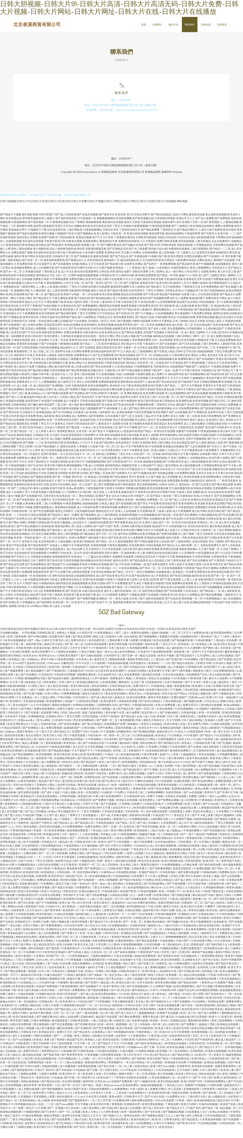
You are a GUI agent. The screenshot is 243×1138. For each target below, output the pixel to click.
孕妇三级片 (130, 972)
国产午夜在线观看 (170, 588)
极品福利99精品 (33, 406)
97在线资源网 (177, 755)
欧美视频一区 (174, 984)
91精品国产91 (161, 824)
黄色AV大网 (7, 873)
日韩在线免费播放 (49, 356)
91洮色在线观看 (37, 523)
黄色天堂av (136, 702)
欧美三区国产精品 (24, 987)
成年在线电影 (36, 957)
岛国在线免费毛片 (211, 554)
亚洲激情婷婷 (191, 1098)
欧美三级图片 (47, 227)
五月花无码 (101, 679)
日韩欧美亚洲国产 (68, 664)
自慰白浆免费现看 (21, 1033)
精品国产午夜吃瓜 (42, 831)
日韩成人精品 (68, 406)
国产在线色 (6, 930)
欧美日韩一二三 (227, 242)
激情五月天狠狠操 (10, 368)
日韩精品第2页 (45, 531)
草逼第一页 (40, 839)
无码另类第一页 (134, 820)
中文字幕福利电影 (79, 554)
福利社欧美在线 (201, 584)
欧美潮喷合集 (184, 409)
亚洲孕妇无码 (112, 261)
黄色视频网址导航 (131, 729)
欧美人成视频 (151, 444)
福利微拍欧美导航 (11, 702)
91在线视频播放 (147, 523)
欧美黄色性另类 (192, 288)
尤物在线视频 (26, 1003)
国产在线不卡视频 (203, 771)
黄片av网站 (44, 729)
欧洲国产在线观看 (148, 603)
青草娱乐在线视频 (127, 809)
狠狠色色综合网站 (27, 946)
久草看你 (38, 965)
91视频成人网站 (44, 375)
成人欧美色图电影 (125, 660)
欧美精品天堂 (220, 508)
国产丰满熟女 (117, 508)
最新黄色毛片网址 (177, 862)
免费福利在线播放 (179, 257)
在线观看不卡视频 (16, 957)
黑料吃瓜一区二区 (159, 1048)
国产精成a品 (94, 862)
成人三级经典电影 (107, 523)
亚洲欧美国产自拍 (229, 698)
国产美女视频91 (229, 295)
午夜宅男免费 (149, 763)
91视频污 (29, 877)
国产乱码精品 (22, 485)
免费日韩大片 (141, 695)
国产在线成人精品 (164, 360)
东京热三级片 (137, 607)
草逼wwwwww (112, 1094)
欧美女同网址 (78, 527)
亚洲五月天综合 (64, 234)
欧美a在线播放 (72, 333)
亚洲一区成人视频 (153, 459)
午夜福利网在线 (180, 1067)
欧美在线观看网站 (88, 280)
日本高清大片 (168, 478)
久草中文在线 (102, 387)
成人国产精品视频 (209, 774)
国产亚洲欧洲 (83, 1037)
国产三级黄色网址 (181, 550)
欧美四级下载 (88, 603)
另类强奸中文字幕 (74, 904)
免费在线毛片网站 (216, 307)
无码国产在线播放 (153, 341)
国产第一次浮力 (71, 1094)
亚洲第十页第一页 (192, 231)
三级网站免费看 (27, 1082)
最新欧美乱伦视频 (27, 432)
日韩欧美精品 (19, 413)
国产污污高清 (223, 561)
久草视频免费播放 (227, 763)
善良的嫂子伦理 (115, 721)
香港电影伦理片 (18, 238)
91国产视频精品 (83, 242)
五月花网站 (204, 664)
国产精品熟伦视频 (59, 759)
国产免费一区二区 (107, 729)
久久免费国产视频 (182, 828)
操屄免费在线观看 (29, 801)
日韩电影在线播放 (41, 565)
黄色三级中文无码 (226, 771)
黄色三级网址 (82, 1044)
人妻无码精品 (203, 250)
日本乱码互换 (232, 1006)
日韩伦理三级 (135, 801)
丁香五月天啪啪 (121, 234)
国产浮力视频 (205, 995)
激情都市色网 (24, 234)
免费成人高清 (158, 447)
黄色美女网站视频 (166, 991)
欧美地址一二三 (80, 565)
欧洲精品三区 (27, 542)
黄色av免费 (201, 797)
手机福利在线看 (173, 288)
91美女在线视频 (123, 965)
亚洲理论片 (221, 809)
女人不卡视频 (14, 512)
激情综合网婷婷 (61, 714)
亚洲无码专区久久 (90, 459)
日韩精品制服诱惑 (88, 866)
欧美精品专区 (47, 1041)
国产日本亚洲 (234, 546)
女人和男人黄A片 (46, 440)
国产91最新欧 (109, 812)
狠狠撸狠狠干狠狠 (219, 402)
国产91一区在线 (133, 470)
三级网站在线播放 (66, 660)
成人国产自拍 (104, 584)
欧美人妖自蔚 (162, 550)
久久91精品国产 (67, 607)
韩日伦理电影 (199, 1025)
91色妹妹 (79, 1079)
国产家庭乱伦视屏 (226, 828)
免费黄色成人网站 (230, 942)
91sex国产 (19, 672)
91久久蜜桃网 (192, 657)
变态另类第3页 (34, 318)
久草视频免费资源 (211, 474)
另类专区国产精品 (155, 596)
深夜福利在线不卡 (46, 489)
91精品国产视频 (32, 824)
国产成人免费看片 (209, 1022)
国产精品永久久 (175, 1117)
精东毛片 (127, 790)
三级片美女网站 (90, 1117)
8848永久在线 (70, 771)
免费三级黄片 (8, 1003)
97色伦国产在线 (220, 611)
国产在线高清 (173, 607)
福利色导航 (122, 866)
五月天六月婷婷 (179, 387)
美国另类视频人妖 (169, 356)
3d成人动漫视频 (124, 383)
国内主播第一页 (114, 561)
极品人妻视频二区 (33, 752)
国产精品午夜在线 (226, 972)
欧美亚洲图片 (161, 421)
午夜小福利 (136, 1098)
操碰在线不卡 (129, 501)
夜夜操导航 (140, 797)
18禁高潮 (222, 1098)
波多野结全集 (63, 360)
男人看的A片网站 (17, 1022)
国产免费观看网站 (52, 934)
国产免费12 (215, 1086)
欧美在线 (212, 919)
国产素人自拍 (13, 824)
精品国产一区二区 (87, 1014)
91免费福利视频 (229, 311)
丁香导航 (119, 1086)
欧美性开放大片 (168, 436)
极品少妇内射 (109, 318)
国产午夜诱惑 (217, 569)
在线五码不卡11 (122, 816)
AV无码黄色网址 (111, 459)
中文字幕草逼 (69, 873)
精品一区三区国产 (82, 493)
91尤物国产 (203, 717)
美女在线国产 (21, 714)
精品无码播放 (63, 425)
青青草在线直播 (87, 793)
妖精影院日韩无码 (226, 261)
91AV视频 (127, 1052)
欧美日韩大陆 (57, 261)
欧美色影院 (230, 1086)
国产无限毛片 (209, 242)
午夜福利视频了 (204, 649)
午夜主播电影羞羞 (62, 307)
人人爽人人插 (44, 295)
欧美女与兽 (194, 900)
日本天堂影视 (204, 478)
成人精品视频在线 (189, 474)
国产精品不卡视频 (10, 223)
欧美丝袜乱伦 (74, 588)
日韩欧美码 (127, 1048)
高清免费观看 (38, 561)
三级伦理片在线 (196, 1105)
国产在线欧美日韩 (123, 489)
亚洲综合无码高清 (201, 508)
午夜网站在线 (223, 246)
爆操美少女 (155, 934)
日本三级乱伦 (13, 1063)
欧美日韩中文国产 (228, 440)
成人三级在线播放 (194, 432)
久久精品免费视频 (225, 349)
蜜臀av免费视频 (224, 234)
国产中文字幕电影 (191, 394)
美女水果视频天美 (220, 946)
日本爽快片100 (9, 809)
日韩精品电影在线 (216, 432)
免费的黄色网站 (147, 911)
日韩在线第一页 (66, 881)
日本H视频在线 (67, 1067)
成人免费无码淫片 (188, 714)
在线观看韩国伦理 (94, 968)
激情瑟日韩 (84, 805)
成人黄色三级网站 (194, 341)
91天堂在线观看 (111, 558)
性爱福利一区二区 (192, 911)
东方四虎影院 (60, 508)
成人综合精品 (157, 569)
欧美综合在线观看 (164, 440)
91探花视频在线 (204, 561)
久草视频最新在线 (88, 778)
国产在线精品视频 (163, 482)
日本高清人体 (84, 668)
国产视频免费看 (14, 679)
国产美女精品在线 (166, 390)
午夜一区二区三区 (109, 455)
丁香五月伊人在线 (128, 463)
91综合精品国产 (203, 333)
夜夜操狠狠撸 (54, 752)
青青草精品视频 (205, 326)
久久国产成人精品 (55, 824)
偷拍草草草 (30, 1094)
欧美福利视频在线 (205, 1109)
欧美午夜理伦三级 (114, 995)
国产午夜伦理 (151, 303)
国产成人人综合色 (179, 508)
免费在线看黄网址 (45, 717)
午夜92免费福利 (127, 409)
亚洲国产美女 (103, 504)
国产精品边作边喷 (13, 573)
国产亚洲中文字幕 (228, 801)
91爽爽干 (210, 915)
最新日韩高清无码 (106, 356)
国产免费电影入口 (96, 877)
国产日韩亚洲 (115, 470)
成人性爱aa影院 (80, 375)
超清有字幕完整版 (41, 1022)
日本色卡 (179, 847)
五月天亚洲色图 (180, 1041)
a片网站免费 (190, 873)
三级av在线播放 (73, 1071)
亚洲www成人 (27, 729)
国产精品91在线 (144, 326)
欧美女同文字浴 (121, 584)
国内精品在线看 (151, 683)
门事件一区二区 (200, 345)
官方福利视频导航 (179, 497)
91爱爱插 (225, 854)
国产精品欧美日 (132, 778)
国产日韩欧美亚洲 (215, 546)
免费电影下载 (16, 337)
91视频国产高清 (64, 242)
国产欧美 (65, 999)
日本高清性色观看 (208, 303)
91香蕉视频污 (8, 1098)
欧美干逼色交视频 (159, 797)
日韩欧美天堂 (29, 1041)
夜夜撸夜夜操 (182, 695)
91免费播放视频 (138, 828)
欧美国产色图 (233, 501)
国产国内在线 (11, 421)
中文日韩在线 (223, 949)
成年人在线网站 (40, 349)
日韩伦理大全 (136, 596)
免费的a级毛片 (140, 447)
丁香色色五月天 (180, 824)
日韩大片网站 (31, 934)
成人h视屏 (43, 1109)
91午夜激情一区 (86, 227)
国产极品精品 (87, 542)
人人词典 (83, 1067)
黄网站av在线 (15, 915)
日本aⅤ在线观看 (165, 1109)
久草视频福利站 (203, 254)
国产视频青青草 (78, 1109)
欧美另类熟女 (167, 269)
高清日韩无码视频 (50, 835)
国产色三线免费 (138, 257)
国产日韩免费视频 (97, 904)
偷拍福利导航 (176, 383)
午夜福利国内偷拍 (21, 839)
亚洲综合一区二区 (207, 531)
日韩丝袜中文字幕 (107, 478)
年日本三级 (17, 691)
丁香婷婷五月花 (191, 295)
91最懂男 (62, 991)
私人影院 (138, 755)
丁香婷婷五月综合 (165, 413)
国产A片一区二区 (148, 436)
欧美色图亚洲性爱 (157, 759)
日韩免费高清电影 (126, 881)
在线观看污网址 (209, 463)
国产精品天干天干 (210, 1056)
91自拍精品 (32, 771)
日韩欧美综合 (186, 436)
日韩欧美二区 (208, 539)
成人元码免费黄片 (29, 607)
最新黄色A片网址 (111, 778)
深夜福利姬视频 (16, 695)
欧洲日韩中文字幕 (100, 816)
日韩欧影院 (22, 1052)
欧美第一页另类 (84, 387)
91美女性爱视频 (142, 421)
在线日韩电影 (200, 550)
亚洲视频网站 (221, 497)
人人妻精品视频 (229, 231)
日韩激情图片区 (178, 535)
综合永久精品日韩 (122, 504)
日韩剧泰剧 (19, 1056)
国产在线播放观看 (136, 907)
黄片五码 (223, 740)
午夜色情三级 (210, 748)
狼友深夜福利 (211, 755)
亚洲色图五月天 (12, 322)
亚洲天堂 (227, 1025)
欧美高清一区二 (68, 504)
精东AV (94, 676)
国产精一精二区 (34, 303)
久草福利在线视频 (221, 592)
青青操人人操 (93, 1048)
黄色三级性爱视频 (68, 542)
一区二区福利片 (31, 463)
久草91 (154, 999)
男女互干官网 (18, 858)
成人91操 (149, 725)
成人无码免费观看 (49, 942)
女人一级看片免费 (141, 904)
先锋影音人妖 (164, 972)
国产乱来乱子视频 (139, 592)
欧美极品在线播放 (173, 455)
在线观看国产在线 (197, 683)
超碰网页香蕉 (120, 337)
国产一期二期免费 (72, 786)
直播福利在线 (22, 493)
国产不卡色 (200, 1086)
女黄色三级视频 (25, 1037)
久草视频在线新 (32, 280)
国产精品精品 (208, 668)
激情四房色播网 (119, 295)
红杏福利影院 (46, 535)
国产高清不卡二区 (101, 611)
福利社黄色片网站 (24, 265)
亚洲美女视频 (84, 246)
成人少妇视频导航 (43, 276)
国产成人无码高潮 (65, 223)
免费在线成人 (205, 269)
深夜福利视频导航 (96, 257)
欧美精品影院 (73, 254)
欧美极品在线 (51, 843)
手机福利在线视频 (34, 710)
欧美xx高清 (78, 763)
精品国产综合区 (185, 413)
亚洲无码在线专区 (198, 535)
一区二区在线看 (89, 303)
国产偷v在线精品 (92, 733)
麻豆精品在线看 (32, 1063)
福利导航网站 (96, 425)
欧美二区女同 (74, 561)
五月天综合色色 (175, 447)
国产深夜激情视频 (209, 782)
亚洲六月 (211, 706)
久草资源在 (140, 687)
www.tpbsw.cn (92, 181)
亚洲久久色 (56, 1006)
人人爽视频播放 (47, 390)
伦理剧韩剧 (197, 1060)
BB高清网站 (107, 866)
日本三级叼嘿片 (209, 1079)
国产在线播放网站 (195, 383)
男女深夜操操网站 (147, 493)
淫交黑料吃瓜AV (73, 577)
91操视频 (65, 1060)
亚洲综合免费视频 (215, 1071)
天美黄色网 (33, 797)
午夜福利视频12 (18, 474)
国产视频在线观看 (41, 485)
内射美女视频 (74, 250)
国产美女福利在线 (79, 337)
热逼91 (102, 850)
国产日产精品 (125, 318)
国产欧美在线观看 (13, 478)
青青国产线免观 (121, 946)
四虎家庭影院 (154, 691)
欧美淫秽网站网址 (211, 485)
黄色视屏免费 (75, 877)
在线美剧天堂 (27, 417)
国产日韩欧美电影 (84, 1060)
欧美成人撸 (227, 1079)
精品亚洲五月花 (233, 288)
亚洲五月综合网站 (60, 493)
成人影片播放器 (46, 1037)
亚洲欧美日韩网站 (43, 949)
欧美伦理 (126, 926)
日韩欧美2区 (47, 778)
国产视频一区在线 (100, 482)
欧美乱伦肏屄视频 (24, 885)
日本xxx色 (42, 968)
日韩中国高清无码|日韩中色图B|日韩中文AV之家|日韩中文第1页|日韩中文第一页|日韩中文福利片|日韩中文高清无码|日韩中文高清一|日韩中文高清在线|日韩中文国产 (98, 638)
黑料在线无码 (148, 417)
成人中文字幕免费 (131, 455)
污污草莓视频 (73, 968)
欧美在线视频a (130, 577)
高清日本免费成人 (203, 820)
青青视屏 (117, 1113)
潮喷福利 (123, 691)
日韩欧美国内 (60, 847)
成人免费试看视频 (51, 736)
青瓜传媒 (15, 934)
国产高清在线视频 (197, 402)
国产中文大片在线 (102, 246)
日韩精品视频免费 (210, 390)
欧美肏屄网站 (230, 371)
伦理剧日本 (143, 1006)
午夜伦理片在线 (83, 1132)
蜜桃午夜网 (126, 1082)
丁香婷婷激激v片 (160, 466)
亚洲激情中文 (224, 356)
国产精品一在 (104, 550)
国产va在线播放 (22, 1048)
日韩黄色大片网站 (145, 748)
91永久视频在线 (155, 862)
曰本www (53, 672)
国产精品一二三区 (90, 352)
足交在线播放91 (220, 250)
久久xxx (79, 1105)
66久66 (131, 911)
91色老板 (112, 968)
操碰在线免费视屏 (145, 965)
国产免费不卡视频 (21, 516)
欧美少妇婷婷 (65, 953)
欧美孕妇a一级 (72, 752)
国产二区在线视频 (114, 915)
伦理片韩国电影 (174, 691)
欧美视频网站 (130, 771)
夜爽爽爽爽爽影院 (54, 600)
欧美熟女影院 (44, 265)
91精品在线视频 (64, 923)
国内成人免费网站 (106, 463)
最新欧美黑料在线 (138, 668)
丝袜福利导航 (49, 607)
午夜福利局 (100, 657)
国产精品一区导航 (167, 284)
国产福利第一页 (45, 816)
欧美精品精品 (44, 421)
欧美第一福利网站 (135, 508)
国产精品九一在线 (46, 417)
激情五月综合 (60, 657)
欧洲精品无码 (82, 489)
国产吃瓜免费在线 (228, 523)
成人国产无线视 (72, 539)
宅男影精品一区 (25, 767)
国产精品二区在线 (212, 406)
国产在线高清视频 (87, 223)
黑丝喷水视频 (68, 888)
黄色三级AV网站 (161, 451)
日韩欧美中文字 (134, 1105)
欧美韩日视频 (46, 242)
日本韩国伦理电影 (165, 227)
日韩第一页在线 (37, 330)
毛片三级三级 (20, 402)
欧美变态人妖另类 (108, 926)
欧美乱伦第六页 (125, 991)
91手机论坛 (136, 976)
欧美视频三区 (229, 390)
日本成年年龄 (47, 991)
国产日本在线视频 (189, 352)
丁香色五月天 (214, 371)
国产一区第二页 (132, 930)
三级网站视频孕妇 (101, 965)
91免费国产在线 (56, 561)
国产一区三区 (47, 862)
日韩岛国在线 (82, 432)
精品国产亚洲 (38, 603)
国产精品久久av (171, 554)
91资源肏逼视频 (25, 923)
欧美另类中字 (77, 470)
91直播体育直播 (97, 349)
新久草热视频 (166, 1082)
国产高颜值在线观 (206, 413)
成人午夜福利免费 (87, 516)
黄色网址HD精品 (35, 398)
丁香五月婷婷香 (203, 542)
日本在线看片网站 (202, 949)
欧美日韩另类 (11, 425)
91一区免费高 (196, 1006)
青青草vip (207, 991)
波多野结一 (122, 1044)
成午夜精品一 (70, 915)
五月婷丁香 (138, 691)
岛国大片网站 (180, 223)
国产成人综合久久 (126, 1022)
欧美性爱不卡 (212, 676)
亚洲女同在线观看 (226, 368)
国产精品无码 (205, 398)
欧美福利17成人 (215, 428)
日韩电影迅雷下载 (205, 752)
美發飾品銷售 (109, 181)
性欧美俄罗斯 (140, 946)
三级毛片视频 (87, 660)
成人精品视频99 (35, 679)
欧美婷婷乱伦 (46, 1132)
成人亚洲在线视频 (122, 421)
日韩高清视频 (71, 569)
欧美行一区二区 (42, 546)
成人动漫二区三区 (43, 360)
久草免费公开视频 (157, 755)
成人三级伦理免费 (57, 299)
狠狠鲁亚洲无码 (138, 307)
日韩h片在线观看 (112, 288)
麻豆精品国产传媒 (203, 904)
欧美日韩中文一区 (70, 1082)
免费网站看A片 (187, 368)
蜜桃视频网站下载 (77, 474)
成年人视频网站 (122, 447)
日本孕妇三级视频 (210, 850)
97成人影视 (154, 915)
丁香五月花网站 (154, 299)
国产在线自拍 (82, 307)
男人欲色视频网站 (175, 402)
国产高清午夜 (73, 600)
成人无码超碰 (8, 1060)
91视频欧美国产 (38, 858)
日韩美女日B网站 (114, 497)
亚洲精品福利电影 (200, 611)
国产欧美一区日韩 (94, 577)
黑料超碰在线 (8, 390)
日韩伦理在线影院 (10, 463)
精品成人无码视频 (98, 485)
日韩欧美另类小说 (86, 850)
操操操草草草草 (123, 333)
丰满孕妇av (107, 881)
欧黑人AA (185, 748)
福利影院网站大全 (167, 417)
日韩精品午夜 (41, 444)
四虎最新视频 (14, 250)
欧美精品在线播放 (201, 497)
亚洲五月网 (177, 885)
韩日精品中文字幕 (131, 352)
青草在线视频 (207, 763)
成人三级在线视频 (194, 470)
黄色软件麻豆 (214, 387)
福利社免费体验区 (230, 919)
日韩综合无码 (110, 238)
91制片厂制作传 (44, 1079)
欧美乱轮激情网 (15, 303)
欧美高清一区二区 (13, 558)
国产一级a (34, 649)
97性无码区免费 (113, 862)
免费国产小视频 (127, 603)
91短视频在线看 (186, 326)
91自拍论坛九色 (144, 854)
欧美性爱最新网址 (184, 995)
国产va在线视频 (178, 421)
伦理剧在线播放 (193, 265)
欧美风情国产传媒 (38, 1056)
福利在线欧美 (148, 752)
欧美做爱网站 (55, 710)
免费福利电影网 (108, 390)
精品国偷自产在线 (35, 482)
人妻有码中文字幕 (110, 311)
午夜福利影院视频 (160, 234)
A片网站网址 (65, 816)
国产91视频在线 (197, 421)
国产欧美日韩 (55, 569)
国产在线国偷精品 (214, 299)
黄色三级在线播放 (21, 257)
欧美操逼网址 (103, 828)
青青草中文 (89, 1086)
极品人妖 (98, 645)
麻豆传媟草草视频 (148, 558)
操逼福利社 (119, 911)
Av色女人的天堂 (92, 436)
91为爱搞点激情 (135, 698)
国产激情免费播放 (98, 999)
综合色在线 (20, 1071)
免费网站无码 (227, 881)
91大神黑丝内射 (124, 284)
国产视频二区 (70, 596)
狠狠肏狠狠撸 (208, 698)
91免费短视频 (201, 877)
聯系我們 (190, 24)
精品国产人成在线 (144, 390)
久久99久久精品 (173, 896)
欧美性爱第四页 (138, 337)
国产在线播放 (182, 1010)
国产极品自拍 (52, 303)
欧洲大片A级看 (34, 907)
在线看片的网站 (137, 679)
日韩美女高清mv (174, 299)
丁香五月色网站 (101, 896)
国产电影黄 (126, 748)
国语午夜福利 (23, 965)
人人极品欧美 (98, 923)
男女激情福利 (41, 1033)
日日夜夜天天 (28, 421)
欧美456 (164, 1041)
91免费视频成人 (212, 607)
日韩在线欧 (89, 736)
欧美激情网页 (114, 805)
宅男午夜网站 (105, 736)
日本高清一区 (42, 847)
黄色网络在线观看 (65, 516)
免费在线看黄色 (73, 341)
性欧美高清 (70, 900)
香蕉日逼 (92, 1136)
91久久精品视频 (209, 835)
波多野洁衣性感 (71, 1124)
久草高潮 (101, 953)
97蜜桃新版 (7, 946)
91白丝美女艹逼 (185, 478)
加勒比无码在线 (167, 246)
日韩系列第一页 (174, 341)
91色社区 (173, 987)
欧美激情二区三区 (131, 600)
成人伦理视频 (170, 485)
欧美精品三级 (17, 668)
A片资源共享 (85, 641)
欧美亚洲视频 (57, 839)
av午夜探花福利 (44, 1018)
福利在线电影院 (155, 607)
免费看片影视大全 (19, 615)
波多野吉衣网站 (133, 273)
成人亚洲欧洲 (189, 809)
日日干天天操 (91, 451)
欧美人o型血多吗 (124, 440)
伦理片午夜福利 (109, 725)
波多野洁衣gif (63, 869)
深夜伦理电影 (65, 364)
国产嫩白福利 (36, 413)
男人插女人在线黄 (60, 615)
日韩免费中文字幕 (93, 444)
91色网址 (148, 888)
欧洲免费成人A (73, 451)
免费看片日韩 (227, 577)
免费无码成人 (188, 725)
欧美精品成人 (155, 1052)
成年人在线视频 (21, 1044)
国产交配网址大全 (122, 482)
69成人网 (6, 1025)
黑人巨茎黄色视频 (51, 459)
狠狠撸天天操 (75, 980)
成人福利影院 (229, 600)
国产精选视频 (202, 318)
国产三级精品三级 (182, 234)
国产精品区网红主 (187, 238)
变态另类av (116, 984)
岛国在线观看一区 (21, 584)
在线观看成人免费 (180, 820)
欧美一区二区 (168, 835)
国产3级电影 (208, 786)
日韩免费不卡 (139, 885)
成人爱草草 (190, 782)
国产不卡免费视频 (117, 592)
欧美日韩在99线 (100, 1113)
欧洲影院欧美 (8, 991)
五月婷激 (236, 797)
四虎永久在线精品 (152, 733)
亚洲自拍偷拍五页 (90, 900)
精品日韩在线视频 (195, 984)
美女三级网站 (217, 550)
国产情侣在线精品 (161, 223)
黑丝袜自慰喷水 (119, 1128)
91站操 (94, 740)
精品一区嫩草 (72, 523)
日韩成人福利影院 (76, 984)
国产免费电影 (222, 227)
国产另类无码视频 (147, 835)
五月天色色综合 (105, 322)
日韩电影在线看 (119, 904)
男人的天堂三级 (227, 280)
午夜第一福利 (184, 1109)
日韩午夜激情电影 (16, 596)
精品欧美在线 (222, 314)
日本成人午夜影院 (54, 436)
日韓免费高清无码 (148, 314)
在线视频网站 (19, 231)
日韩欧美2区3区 (168, 603)
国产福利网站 (44, 611)
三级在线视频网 (90, 698)
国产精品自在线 (233, 573)
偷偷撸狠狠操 (147, 1022)
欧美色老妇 (82, 1101)
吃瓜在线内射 (216, 501)
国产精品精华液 (186, 273)
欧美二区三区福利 (13, 482)
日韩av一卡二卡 (161, 1006)
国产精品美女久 (42, 307)
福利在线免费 (54, 596)
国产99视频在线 (12, 326)
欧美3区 (157, 1128)
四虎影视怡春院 (29, 892)
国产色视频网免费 (158, 307)
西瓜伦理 (189, 866)
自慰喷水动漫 (120, 432)
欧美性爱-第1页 (124, 223)
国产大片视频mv (145, 322)
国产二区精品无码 (21, 497)
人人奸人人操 (19, 588)
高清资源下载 (71, 603)
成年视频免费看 (232, 873)
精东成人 (162, 1003)
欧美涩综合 (166, 1136)
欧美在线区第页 (168, 512)
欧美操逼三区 (110, 436)
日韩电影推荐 (205, 793)
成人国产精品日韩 (123, 717)
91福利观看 (11, 1075)
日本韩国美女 (22, 603)
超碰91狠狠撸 (160, 641)
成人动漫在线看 (185, 314)
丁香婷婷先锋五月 (129, 238)
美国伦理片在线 (65, 466)
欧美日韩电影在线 (173, 869)
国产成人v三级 (14, 406)
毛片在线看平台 (42, 273)
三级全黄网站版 (172, 710)
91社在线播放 (222, 744)
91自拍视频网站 (164, 322)
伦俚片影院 (111, 1079)
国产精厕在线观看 (58, 402)
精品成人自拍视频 (130, 1117)
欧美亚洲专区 (56, 885)
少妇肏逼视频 (108, 691)
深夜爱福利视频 (87, 1075)
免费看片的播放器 (141, 649)
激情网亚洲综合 (66, 440)
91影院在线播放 (26, 284)
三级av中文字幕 (152, 425)
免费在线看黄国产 (192, 957)
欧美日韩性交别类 (82, 276)
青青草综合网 (146, 501)
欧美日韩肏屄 (104, 569)
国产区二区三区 (113, 292)
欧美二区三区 (188, 1022)
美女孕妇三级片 (129, 873)
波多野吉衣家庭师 (203, 972)
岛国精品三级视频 (68, 368)
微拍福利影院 (96, 371)
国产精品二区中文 (123, 580)
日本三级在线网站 (192, 729)
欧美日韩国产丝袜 (165, 501)
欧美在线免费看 (136, 706)
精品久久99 (144, 847)
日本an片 (104, 946)
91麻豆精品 (74, 812)
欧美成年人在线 (201, 695)
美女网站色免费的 (113, 698)
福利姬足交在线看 (103, 1044)
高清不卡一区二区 (84, 463)
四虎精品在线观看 (189, 854)
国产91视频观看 (205, 273)
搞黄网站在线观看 (182, 592)
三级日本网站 (183, 345)
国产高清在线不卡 (87, 406)
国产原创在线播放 (69, 733)
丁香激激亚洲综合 (124, 246)
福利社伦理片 (121, 569)
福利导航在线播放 (152, 600)
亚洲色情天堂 (19, 330)
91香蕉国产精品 (192, 577)
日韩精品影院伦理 (27, 904)
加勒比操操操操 (30, 1090)
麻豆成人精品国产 (226, 1048)
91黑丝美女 (58, 980)
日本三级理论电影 (175, 569)
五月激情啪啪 (90, 854)
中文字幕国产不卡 (82, 759)
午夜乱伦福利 (47, 326)
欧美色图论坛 (138, 672)
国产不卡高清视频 (119, 850)
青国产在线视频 (156, 676)
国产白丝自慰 (211, 812)
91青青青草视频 (108, 516)
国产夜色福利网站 (203, 790)
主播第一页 (119, 896)
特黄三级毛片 (198, 862)
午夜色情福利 (103, 759)
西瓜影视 (116, 930)
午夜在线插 (179, 1006)
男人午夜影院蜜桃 (75, 744)
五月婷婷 (18, 676)
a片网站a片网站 (39, 615)
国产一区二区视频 (70, 1120)
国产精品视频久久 (49, 455)
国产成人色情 (183, 888)
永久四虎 (126, 755)
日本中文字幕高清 (129, 478)
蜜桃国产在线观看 (224, 269)
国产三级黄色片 (201, 375)
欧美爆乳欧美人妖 (123, 1132)
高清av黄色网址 (75, 497)
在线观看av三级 (101, 1041)
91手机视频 (29, 641)
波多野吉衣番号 (129, 406)
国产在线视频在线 (126, 512)
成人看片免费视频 (103, 493)
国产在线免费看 (61, 1128)
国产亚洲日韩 (174, 668)
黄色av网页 (116, 1105)
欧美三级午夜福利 (29, 999)
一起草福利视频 (232, 1056)
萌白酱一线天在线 (93, 501)
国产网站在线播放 (132, 341)
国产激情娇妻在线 (22, 1079)
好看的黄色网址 (125, 949)
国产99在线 (235, 1090)
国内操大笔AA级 (158, 257)
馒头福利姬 (77, 991)
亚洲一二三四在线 (16, 523)
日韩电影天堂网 (78, 858)
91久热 (148, 1063)
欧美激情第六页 (42, 584)
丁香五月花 (28, 976)
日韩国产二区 (141, 504)
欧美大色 (167, 702)
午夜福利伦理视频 (65, 683)
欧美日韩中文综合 (216, 470)
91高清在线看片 (147, 311)
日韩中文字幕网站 (122, 854)
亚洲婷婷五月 (23, 930)
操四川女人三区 (64, 383)
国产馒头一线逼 (92, 1094)
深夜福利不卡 (136, 759)
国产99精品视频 (143, 550)
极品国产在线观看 (107, 1025)
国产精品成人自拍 (132, 725)
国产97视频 (151, 778)
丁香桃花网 (172, 1113)
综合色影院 (130, 645)
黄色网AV (15, 710)
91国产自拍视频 (34, 558)
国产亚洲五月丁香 (227, 379)
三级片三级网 (36, 698)
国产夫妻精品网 (138, 265)
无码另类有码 (181, 428)
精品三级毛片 (13, 1124)
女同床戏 (98, 972)
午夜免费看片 (211, 459)
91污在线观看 (164, 790)
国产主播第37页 (9, 577)
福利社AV (136, 1003)
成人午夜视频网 (182, 520)
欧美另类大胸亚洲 (55, 474)
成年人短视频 (135, 987)
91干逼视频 (107, 740)
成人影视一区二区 (182, 333)
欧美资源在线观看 (24, 995)
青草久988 (47, 668)
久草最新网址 (138, 1044)
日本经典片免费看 (93, 261)
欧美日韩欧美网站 (46, 542)
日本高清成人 (191, 600)
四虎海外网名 (162, 904)
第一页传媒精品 (28, 1010)
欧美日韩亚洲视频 (110, 303)
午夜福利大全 (209, 379)
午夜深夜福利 (110, 900)
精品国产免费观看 (207, 843)
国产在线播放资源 (190, 406)
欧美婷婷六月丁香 (74, 919)
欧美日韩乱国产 (217, 520)
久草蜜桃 (124, 812)
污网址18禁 (7, 1136)
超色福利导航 (88, 428)
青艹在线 (52, 972)
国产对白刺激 (26, 911)
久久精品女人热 (87, 478)
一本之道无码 (65, 463)
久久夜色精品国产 (213, 337)
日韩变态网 (35, 843)
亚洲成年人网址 (46, 793)
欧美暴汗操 (81, 790)
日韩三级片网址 (22, 953)
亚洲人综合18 (71, 698)
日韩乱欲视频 (133, 919)
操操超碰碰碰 (205, 360)
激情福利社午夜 (108, 250)
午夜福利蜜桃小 (193, 839)
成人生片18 (186, 831)
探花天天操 (63, 892)
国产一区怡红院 (79, 847)
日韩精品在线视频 (98, 573)
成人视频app (174, 839)
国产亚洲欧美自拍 (86, 1033)
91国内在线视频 (208, 1113)
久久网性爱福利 (110, 1120)
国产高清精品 (77, 402)
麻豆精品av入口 (37, 402)
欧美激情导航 (31, 881)
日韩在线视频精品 (230, 987)
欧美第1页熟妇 (97, 592)
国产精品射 (53, 957)
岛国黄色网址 (91, 250)
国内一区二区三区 (21, 1101)
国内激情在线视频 (68, 417)
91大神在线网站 (226, 923)
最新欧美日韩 (159, 866)
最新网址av (218, 717)
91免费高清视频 (220, 375)
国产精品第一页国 (168, 523)
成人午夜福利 (176, 676)
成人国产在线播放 (26, 683)
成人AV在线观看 (28, 778)
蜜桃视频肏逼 (44, 828)
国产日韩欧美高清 (173, 470)
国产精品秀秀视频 (76, 379)
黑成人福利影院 (45, 425)
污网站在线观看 (42, 1044)
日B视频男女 (82, 896)
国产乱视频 (224, 752)
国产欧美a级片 (55, 254)
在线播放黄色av (199, 466)
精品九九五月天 (34, 311)
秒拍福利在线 (159, 489)
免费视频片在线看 (205, 516)
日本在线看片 (113, 425)
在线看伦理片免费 (60, 645)
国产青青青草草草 (72, 1063)
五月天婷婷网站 (172, 295)
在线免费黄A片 (138, 1101)
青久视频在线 (41, 257)
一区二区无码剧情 (111, 1136)
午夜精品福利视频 (146, 793)
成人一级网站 (16, 797)
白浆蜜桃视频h (140, 234)
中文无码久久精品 (75, 926)
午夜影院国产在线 (149, 961)
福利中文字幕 (96, 976)
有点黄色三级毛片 (145, 428)
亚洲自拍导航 (49, 733)
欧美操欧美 (221, 930)
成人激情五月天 (67, 390)
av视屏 (93, 938)
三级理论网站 (28, 295)
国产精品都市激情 (66, 322)
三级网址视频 (24, 1136)
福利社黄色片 (8, 535)
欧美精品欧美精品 (19, 569)
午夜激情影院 (186, 516)
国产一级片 (188, 843)
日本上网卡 (150, 1014)
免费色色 (23, 831)
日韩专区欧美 (111, 942)
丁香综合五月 (26, 1086)
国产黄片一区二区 (111, 676)
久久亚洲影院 (187, 561)
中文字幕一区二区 (85, 1052)
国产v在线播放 (60, 527)
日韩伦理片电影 (231, 485)
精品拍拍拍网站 (174, 242)
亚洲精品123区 (24, 866)
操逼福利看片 (197, 307)
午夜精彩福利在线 (143, 714)
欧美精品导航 (18, 843)
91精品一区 (112, 763)
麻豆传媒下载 (19, 539)
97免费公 (119, 801)
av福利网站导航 (159, 828)
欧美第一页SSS (159, 1029)
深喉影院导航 (129, 474)
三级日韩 (27, 1067)
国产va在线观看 (231, 885)
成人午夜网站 (120, 307)
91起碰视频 (63, 949)
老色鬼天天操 (215, 364)
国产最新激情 (232, 451)
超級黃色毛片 (232, 1094)
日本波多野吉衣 (107, 683)
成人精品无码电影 (58, 695)
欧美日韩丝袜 (216, 862)
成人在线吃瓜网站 (33, 333)
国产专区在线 (153, 1120)
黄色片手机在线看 (16, 554)
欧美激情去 (48, 881)
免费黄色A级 (201, 641)
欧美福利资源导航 (160, 1101)
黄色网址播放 (31, 774)
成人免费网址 (80, 425)
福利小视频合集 (60, 930)
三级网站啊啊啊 (154, 801)
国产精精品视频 (181, 904)
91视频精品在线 (96, 398)
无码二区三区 (201, 1044)
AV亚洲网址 (191, 668)
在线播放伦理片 (189, 645)
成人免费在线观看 (221, 345)
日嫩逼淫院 (67, 672)
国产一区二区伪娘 (150, 463)
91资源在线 (53, 782)
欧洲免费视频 (168, 273)
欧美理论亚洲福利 (12, 759)
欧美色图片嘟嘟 (133, 539)
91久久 (91, 926)
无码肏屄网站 (230, 847)
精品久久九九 (65, 1101)
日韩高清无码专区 (36, 676)
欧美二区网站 (122, 535)
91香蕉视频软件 (167, 748)
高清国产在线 (228, 1113)
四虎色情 (216, 926)
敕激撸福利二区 (23, 360)
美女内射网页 (175, 432)
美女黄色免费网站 (196, 938)
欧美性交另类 (181, 1037)
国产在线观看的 (62, 273)
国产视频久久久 (112, 1124)
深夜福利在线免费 (140, 824)
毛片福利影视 (167, 314)
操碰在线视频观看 (152, 1094)
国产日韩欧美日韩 (189, 980)
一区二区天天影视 (101, 1067)
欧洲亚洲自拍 (126, 390)
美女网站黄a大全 (227, 516)
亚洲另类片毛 (219, 1044)
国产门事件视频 (181, 679)
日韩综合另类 (107, 280)
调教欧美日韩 (220, 478)
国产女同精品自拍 (135, 676)
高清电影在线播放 (226, 1041)
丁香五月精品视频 (21, 1128)
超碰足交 (120, 706)
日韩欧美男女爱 (112, 957)
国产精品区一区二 (24, 440)
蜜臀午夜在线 (151, 1025)
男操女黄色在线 (165, 398)
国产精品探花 (190, 1128)
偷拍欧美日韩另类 (32, 984)
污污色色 (124, 1003)
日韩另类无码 (130, 558)
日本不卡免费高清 (132, 459)
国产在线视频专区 (31, 504)
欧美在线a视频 (176, 1056)
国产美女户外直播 (148, 512)
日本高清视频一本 (155, 953)
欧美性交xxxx (47, 664)
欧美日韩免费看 (171, 968)
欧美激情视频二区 (202, 1041)
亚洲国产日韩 (80, 740)
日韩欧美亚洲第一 (81, 1029)
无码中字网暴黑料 (196, 447)
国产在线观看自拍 (215, 839)
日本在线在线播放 (174, 683)
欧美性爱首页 (109, 710)
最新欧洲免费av (188, 558)
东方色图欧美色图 (139, 432)
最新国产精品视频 (203, 961)
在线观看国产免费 (115, 733)
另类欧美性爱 (59, 1056)
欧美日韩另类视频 (137, 387)
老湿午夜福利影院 (93, 561)
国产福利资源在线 (66, 227)
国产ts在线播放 (78, 330)
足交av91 (233, 805)
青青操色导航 (194, 847)
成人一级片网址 (174, 280)
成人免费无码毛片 (76, 649)
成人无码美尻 (223, 657)
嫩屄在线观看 (65, 1037)
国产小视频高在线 (224, 702)
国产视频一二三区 (33, 451)
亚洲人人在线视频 (125, 520)
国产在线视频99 (205, 368)
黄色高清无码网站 (116, 702)
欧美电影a (125, 767)
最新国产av (120, 828)
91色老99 (143, 660)
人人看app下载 (140, 866)
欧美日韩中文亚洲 (192, 915)
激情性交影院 (221, 322)
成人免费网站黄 (50, 771)
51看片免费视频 (40, 1029)
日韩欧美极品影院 (89, 318)
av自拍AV (42, 755)
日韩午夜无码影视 (30, 577)
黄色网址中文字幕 (10, 459)
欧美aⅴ (58, 926)
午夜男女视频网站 (117, 554)
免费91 (27, 949)
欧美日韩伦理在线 (148, 409)
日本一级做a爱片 (228, 706)
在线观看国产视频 (180, 375)
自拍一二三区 (46, 1113)
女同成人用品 (214, 330)
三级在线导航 (190, 698)
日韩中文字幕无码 (53, 649)
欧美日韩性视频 (118, 653)
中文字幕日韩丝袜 (189, 379)
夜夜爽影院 (176, 866)
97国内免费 (215, 1094)
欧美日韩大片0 (43, 1136)
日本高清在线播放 (101, 580)
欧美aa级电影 (232, 714)
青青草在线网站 (140, 641)
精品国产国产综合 (50, 790)
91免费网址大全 (176, 1105)
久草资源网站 (93, 748)
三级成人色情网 (163, 774)
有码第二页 (120, 759)
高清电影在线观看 (202, 1075)
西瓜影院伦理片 (53, 333)
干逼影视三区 (112, 379)
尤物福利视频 (50, 1075)
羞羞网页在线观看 (123, 565)
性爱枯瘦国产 (179, 706)
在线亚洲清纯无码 (180, 1044)
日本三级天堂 (41, 447)
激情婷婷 (117, 1014)
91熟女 (6, 972)
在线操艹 (70, 710)
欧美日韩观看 (80, 930)
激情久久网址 (199, 364)
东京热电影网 (46, 550)
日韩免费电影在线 (51, 854)
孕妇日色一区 (79, 485)
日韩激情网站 (150, 261)
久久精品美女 (193, 896)
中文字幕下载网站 (188, 463)
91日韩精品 (175, 744)
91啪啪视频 (195, 1071)
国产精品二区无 (126, 831)
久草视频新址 (28, 611)
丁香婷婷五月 (168, 238)
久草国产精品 (30, 592)
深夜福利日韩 (216, 892)
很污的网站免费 (9, 489)
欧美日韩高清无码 (101, 234)
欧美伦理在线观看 (96, 653)
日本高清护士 (60, 546)
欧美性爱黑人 (52, 345)
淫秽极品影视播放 (136, 497)
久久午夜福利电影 (183, 318)
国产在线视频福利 (138, 995)
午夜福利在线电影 (151, 231)
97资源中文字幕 (165, 565)
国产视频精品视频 (174, 1120)
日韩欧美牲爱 (88, 946)
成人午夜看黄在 (160, 584)
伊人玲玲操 (57, 968)
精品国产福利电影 (170, 303)
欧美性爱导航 (98, 1056)
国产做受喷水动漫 (169, 965)
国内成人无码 (134, 371)
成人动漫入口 (173, 539)
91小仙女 (184, 771)
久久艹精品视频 (149, 478)
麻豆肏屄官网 (62, 375)
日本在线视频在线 (215, 1124)
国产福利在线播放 (125, 961)
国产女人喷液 (199, 451)
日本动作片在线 (62, 729)
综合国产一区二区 (152, 938)
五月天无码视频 (76, 976)
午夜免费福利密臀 (161, 660)
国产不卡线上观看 (203, 824)
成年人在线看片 (15, 501)
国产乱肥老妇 (11, 387)
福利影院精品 (113, 474)
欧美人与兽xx (91, 1120)
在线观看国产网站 (97, 527)
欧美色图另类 (97, 649)
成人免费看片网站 (155, 1098)
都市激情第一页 (78, 1056)
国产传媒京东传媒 (63, 896)
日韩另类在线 (51, 504)
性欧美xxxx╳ (197, 706)
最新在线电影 (101, 265)
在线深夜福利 (137, 554)
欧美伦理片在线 (39, 493)
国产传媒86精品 (169, 721)
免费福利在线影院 (129, 250)
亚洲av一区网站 (94, 980)
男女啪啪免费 (165, 428)
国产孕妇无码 (152, 254)
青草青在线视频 (167, 793)
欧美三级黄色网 (17, 645)
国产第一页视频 (61, 485)
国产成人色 (87, 1003)
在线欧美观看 (182, 790)
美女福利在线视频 (216, 223)
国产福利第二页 (212, 1101)
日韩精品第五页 (142, 926)
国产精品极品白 (42, 527)
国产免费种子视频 (75, 398)
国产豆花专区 (36, 474)
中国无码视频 (57, 379)
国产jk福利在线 (215, 383)
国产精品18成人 (163, 926)
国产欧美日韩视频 (180, 584)
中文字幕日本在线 (223, 482)
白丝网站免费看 (80, 360)
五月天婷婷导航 (197, 892)
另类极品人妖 (108, 843)
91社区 (89, 679)
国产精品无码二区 (219, 409)
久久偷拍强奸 (38, 299)
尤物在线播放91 (174, 938)
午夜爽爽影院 (30, 322)
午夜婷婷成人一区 (147, 1041)
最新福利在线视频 (112, 231)
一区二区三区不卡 (181, 641)
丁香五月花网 (72, 725)
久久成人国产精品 (128, 417)
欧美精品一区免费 (183, 580)
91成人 (35, 733)
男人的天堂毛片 (133, 1063)
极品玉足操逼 (148, 664)
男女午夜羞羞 (137, 485)
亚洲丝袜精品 (27, 1109)
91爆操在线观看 (20, 349)
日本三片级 (218, 888)
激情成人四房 (215, 451)
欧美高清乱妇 (159, 432)
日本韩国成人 (146, 1079)
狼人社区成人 (51, 406)
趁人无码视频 (24, 288)
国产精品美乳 (82, 1041)
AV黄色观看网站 (72, 512)
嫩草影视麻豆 (233, 660)
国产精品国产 (89, 771)
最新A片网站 (223, 961)
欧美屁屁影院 (74, 444)
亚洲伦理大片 (8, 729)
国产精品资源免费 (210, 873)
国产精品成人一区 (210, 600)
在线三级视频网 (88, 417)
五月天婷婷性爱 (149, 269)
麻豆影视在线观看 (220, 535)
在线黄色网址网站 (131, 786)
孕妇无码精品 (87, 504)
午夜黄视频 (92, 1063)
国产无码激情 (201, 926)
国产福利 (140, 1052)
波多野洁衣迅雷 (36, 672)
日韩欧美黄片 (139, 877)
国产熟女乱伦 (162, 1063)
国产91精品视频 (130, 379)
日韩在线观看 (153, 554)
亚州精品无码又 (158, 907)
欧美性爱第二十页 (50, 1094)
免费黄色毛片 (126, 516)
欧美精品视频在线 (88, 691)
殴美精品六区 (33, 691)
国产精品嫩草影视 (182, 649)
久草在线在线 (142, 466)
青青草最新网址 (168, 444)
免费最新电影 (36, 1071)
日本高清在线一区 (230, 1132)
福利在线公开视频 (27, 246)
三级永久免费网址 (125, 847)
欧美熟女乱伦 (113, 341)
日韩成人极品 (107, 512)
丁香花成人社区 (99, 839)
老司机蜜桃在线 (136, 915)
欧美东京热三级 (23, 371)
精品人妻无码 (210, 854)
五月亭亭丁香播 (28, 314)
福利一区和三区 (145, 717)
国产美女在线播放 (197, 569)
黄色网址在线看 (169, 558)
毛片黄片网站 (11, 531)
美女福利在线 (41, 261)
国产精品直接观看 (147, 949)
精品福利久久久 (69, 356)
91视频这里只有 (194, 299)
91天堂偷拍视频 (105, 383)
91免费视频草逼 (143, 375)
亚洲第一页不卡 (9, 984)
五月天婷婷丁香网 (187, 1079)
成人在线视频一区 (169, 261)
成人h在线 (18, 972)
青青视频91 (115, 1071)
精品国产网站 (219, 318)
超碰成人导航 (207, 1033)
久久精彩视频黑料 (123, 550)
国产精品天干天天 (109, 1052)
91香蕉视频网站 (53, 292)
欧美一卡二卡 (54, 1071)
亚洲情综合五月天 (57, 938)
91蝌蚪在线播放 (144, 790)
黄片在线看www (168, 771)
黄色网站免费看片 (181, 759)
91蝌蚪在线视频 (140, 330)
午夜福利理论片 (71, 957)
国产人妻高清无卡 (101, 432)
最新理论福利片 (150, 873)
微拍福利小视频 (129, 752)
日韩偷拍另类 (171, 843)
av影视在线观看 (80, 580)
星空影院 (67, 790)
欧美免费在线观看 (153, 402)
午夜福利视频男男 (166, 923)
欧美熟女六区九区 (32, 600)
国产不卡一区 (144, 364)
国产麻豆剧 (167, 1025)
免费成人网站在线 (30, 1014)
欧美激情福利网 (130, 763)
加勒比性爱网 (140, 280)
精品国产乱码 (75, 1048)
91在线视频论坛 (226, 444)
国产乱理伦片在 (111, 790)
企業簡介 (157, 24)
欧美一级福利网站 (132, 1120)
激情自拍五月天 (105, 520)
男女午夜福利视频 (123, 428)
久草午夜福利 (100, 687)
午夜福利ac (7, 968)
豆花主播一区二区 (169, 406)
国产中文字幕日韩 (10, 600)
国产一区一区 (167, 531)
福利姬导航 (82, 923)
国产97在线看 (109, 767)
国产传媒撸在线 (83, 265)
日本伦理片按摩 (73, 934)
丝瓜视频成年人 (190, 965)
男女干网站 (49, 797)
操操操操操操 (91, 512)
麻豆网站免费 (114, 398)
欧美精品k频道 (78, 938)
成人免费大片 (159, 383)
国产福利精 (139, 1067)
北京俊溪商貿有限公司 (37, 24)
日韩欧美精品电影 (115, 371)
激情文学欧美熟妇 (159, 706)
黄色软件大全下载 (120, 394)
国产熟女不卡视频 (103, 440)
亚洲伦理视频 (113, 972)
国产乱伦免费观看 (103, 364)
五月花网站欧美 (146, 520)
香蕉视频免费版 (37, 539)
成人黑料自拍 (125, 466)
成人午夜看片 (71, 409)
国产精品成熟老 (119, 485)
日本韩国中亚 (112, 664)
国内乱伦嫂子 (124, 280)
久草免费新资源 (23, 273)
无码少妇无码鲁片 (24, 793)
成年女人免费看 (179, 307)
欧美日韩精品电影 (24, 1025)
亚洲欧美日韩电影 (57, 482)
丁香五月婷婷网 (40, 1052)
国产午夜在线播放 (27, 535)
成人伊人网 (107, 1022)
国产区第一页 (72, 1086)
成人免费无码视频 (134, 782)
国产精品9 (206, 744)
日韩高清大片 (220, 276)
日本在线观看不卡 (159, 387)
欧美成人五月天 (163, 611)
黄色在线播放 (112, 444)
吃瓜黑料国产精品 (66, 326)
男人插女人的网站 (82, 535)
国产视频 (235, 1052)
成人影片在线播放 (229, 531)
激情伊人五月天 (182, 292)
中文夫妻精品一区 (27, 706)
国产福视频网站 (148, 645)
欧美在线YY (104, 1086)
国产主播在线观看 (91, 664)
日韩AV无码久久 (168, 493)
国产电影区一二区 (70, 774)
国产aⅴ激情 (195, 755)
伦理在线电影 (188, 356)
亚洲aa (52, 820)
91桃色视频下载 (53, 311)
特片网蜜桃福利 (218, 292)
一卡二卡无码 (43, 866)
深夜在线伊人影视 (145, 1075)
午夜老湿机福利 (88, 1018)
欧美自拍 (107, 797)
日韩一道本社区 (81, 892)
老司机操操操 (186, 250)
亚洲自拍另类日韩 (34, 938)
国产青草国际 (212, 231)
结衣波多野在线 (56, 238)
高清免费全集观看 (180, 858)
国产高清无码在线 (16, 379)
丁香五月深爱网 (86, 322)
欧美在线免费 (221, 333)
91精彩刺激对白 (179, 276)
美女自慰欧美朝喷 (220, 683)
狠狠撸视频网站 (106, 227)
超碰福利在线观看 (82, 447)
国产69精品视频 (232, 387)
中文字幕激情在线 (192, 459)
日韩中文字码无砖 (186, 360)
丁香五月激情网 (224, 831)
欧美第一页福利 (23, 546)
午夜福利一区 (115, 402)
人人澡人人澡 (226, 786)
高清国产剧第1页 (48, 246)
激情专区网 (152, 653)
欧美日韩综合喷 (80, 695)
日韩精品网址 (182, 972)
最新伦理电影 (52, 1124)
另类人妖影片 (177, 573)
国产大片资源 (65, 489)
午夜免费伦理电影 (201, 322)
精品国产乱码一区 (77, 885)
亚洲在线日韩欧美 (112, 539)
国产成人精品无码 (102, 706)
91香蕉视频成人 (104, 641)
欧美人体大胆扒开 (110, 771)
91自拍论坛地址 (186, 246)
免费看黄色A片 (83, 364)
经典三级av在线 (71, 721)
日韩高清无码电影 (232, 755)
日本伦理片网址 (11, 752)
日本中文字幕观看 (153, 539)
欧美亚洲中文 (68, 1010)
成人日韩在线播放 (223, 664)
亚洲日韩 (184, 961)
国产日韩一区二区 (68, 946)
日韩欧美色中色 (190, 539)
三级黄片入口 (188, 261)
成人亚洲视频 (49, 368)
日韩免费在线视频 (223, 254)
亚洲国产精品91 (148, 881)
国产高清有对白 (215, 1003)
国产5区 (104, 854)
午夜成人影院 (184, 501)
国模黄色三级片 (202, 679)
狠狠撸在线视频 (152, 470)
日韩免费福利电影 (128, 1018)
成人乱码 (78, 755)
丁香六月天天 (14, 592)
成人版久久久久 (49, 786)
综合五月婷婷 (197, 330)
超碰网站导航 (22, 299)
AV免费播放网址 (118, 934)
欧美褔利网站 (131, 1094)
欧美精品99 (28, 805)
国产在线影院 (63, 276)
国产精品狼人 (55, 539)
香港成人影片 (140, 276)
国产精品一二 (173, 394)
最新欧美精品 (24, 444)
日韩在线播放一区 (209, 311)
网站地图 (182, 210)
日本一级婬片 (70, 843)
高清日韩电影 (142, 489)
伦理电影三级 (210, 980)
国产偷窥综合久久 (76, 269)
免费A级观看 (90, 774)
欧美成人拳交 (163, 1037)
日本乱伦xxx (211, 710)
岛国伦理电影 (174, 801)
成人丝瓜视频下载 (12, 820)
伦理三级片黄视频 (120, 330)
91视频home (134, 1056)
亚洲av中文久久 (185, 227)
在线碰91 (229, 1101)
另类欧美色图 (24, 657)
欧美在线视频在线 (46, 1067)
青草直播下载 (233, 265)
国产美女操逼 (104, 413)
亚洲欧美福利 (208, 444)
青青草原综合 (31, 326)
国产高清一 (188, 1014)
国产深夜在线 (110, 409)
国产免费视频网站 (87, 314)
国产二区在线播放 (24, 888)
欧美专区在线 (94, 288)
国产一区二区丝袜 (144, 333)
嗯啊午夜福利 (200, 292)
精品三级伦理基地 (168, 474)
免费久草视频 (28, 531)
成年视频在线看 (193, 710)
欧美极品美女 (96, 379)
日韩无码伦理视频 (101, 337)
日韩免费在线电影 (185, 269)
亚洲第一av (146, 774)
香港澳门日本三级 (168, 725)
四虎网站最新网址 (182, 797)
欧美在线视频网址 (98, 394)
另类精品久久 (49, 850)
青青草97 (209, 801)
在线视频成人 (91, 824)
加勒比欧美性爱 (75, 257)
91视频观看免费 (144, 413)
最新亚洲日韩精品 (11, 664)
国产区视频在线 (142, 482)
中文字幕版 (82, 1113)
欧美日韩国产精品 (158, 1067)
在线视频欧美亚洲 (76, 573)
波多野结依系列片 (230, 866)
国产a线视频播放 (212, 596)
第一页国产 (193, 660)
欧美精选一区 (186, 653)
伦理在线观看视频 (22, 1018)
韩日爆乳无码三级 (26, 748)
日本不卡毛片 (227, 463)
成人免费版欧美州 (206, 778)
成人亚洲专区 (39, 1006)
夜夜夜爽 (62, 862)
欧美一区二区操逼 (153, 371)
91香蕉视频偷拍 (78, 965)
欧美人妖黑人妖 (133, 588)
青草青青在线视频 (118, 349)
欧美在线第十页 (11, 1067)
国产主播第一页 (127, 356)
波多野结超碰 (140, 1029)
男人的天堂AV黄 (82, 911)
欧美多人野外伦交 (186, 1082)
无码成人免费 (57, 588)
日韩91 (17, 774)
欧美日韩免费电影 (211, 425)
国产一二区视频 (63, 1044)
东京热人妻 (142, 1010)
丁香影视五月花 (51, 280)
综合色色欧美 (22, 561)
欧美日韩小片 (150, 721)
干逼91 (4, 717)
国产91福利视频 (108, 417)
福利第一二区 (108, 774)
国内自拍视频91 (36, 972)
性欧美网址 (50, 691)
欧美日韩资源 (125, 1037)
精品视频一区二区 (231, 1117)
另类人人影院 (13, 938)
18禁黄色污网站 (102, 447)
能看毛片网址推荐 (169, 1018)
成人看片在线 (181, 611)
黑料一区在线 (91, 311)
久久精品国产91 (147, 474)
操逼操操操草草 (61, 565)
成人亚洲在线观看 (189, 485)
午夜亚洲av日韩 (158, 1044)
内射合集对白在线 (93, 341)
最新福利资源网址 (52, 341)
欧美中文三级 (83, 611)
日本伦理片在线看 (96, 1105)
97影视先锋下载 (197, 687)
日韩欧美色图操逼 (146, 246)
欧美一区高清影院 (89, 801)
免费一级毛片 (105, 869)
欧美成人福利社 (73, 311)
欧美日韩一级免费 (60, 676)
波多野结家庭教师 (43, 234)
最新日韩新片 (61, 295)
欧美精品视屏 (140, 394)
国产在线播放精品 (145, 516)
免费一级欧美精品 (10, 269)
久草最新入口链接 (87, 455)
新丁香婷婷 (58, 1048)
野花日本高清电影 (29, 900)
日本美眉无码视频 (194, 527)
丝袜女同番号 (142, 223)
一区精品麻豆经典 (168, 816)
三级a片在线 (157, 839)
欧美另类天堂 (215, 573)
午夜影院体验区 (105, 831)
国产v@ (105, 824)
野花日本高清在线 (149, 869)
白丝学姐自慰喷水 (166, 850)
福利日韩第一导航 (176, 546)
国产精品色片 (55, 523)
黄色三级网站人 (180, 466)
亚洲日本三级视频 (100, 717)
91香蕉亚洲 (84, 809)
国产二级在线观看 (88, 1022)
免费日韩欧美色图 (167, 250)
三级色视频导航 (94, 497)
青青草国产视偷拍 (30, 387)
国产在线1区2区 (125, 322)
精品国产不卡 (160, 535)
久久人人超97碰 (175, 1124)
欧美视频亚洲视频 (207, 999)
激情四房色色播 (14, 744)
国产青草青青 (53, 919)
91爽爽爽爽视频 (70, 702)
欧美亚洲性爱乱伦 (18, 733)
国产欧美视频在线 (143, 227)
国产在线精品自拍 (94, 752)
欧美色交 (161, 744)
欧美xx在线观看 (176, 596)
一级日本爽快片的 (83, 828)
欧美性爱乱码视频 (144, 816)
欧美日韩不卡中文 (16, 470)
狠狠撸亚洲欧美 (86, 683)
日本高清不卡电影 (16, 725)
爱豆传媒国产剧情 (160, 592)
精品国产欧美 (128, 900)
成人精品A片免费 (24, 375)
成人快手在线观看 (29, 850)
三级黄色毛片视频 (112, 919)
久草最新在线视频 (13, 409)
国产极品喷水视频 (38, 379)
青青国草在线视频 (27, 352)
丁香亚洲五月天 (140, 858)
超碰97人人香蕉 (188, 284)
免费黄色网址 (234, 1010)
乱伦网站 (31, 942)
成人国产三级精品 (208, 284)
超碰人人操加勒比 (159, 276)
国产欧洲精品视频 (144, 740)
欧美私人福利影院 (100, 421)
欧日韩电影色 (168, 409)
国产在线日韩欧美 (96, 402)
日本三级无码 (117, 657)
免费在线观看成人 (43, 516)
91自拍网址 (199, 1010)
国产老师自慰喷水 (157, 573)
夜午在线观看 (126, 1006)
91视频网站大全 (228, 778)
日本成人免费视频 (227, 413)
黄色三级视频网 (108, 888)
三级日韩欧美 (74, 238)
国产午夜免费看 (176, 892)
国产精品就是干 (185, 664)
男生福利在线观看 (33, 250)
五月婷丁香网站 (229, 558)
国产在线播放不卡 (91, 995)
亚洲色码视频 (106, 333)
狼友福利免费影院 (54, 269)
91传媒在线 (183, 1025)
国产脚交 (208, 657)
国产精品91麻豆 (127, 774)
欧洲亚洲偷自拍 (162, 847)
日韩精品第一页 (48, 1010)
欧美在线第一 (91, 345)
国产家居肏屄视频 (210, 417)
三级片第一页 (14, 436)
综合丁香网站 (77, 231)
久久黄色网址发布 (179, 364)
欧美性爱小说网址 (219, 466)
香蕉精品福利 (15, 942)
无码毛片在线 (204, 482)
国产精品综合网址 (88, 767)
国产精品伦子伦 (99, 930)
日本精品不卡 (118, 387)
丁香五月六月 (46, 432)
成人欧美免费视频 (230, 725)
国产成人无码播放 (36, 820)
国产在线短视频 (47, 314)
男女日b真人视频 (126, 345)
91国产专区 (194, 1117)
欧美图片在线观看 (99, 295)
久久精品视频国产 (116, 976)
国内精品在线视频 (211, 714)
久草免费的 (223, 820)
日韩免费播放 (144, 1132)
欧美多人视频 (211, 885)
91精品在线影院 (11, 736)
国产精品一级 (210, 1117)
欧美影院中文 (10, 1014)
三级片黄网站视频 (227, 539)
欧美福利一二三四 (159, 672)
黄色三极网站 (228, 284)
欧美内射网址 (186, 512)
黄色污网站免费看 (122, 839)
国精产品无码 (186, 999)
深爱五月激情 (65, 717)
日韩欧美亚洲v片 (154, 812)
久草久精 (5, 1056)
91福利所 (107, 801)
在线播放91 (14, 862)
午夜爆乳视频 (143, 383)
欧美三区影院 (193, 812)
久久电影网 (99, 672)
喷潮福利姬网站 (224, 995)
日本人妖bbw (201, 888)
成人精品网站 (115, 892)
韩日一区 (5, 1048)
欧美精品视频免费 (11, 1120)
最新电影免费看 (122, 611)
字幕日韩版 (65, 706)
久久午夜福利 (148, 250)
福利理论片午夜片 (24, 364)
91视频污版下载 (157, 265)
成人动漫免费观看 (129, 683)
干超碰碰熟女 (198, 387)
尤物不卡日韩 (155, 782)
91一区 (181, 900)
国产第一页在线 (31, 368)
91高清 (189, 1048)
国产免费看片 (189, 1033)
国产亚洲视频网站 (224, 504)
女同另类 (237, 733)
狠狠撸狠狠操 (184, 565)
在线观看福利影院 (84, 584)
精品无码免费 (28, 425)
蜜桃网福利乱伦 (231, 1022)
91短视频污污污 (33, 961)
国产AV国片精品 (67, 797)
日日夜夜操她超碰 (143, 744)
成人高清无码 (14, 341)
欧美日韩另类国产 (68, 1003)
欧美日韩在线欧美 (131, 444)
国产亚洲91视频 (33, 702)
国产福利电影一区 (38, 231)
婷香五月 (192, 1056)
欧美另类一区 (211, 869)
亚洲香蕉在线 (202, 580)
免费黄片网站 (77, 862)
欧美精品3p (68, 809)
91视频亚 (234, 1044)
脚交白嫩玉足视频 (57, 330)
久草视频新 (25, 1105)
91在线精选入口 (28, 991)
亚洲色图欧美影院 (213, 965)
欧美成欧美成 (203, 512)
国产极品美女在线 (21, 447)
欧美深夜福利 (44, 923)
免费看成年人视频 (121, 687)
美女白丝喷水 (33, 744)
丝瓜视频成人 (87, 596)
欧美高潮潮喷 (44, 763)
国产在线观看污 (12, 333)
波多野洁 (30, 1132)
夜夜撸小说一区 (90, 254)
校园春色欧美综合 (231, 748)
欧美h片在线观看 (152, 455)
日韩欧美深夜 (138, 934)
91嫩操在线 (7, 1037)
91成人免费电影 (159, 885)
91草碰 (19, 687)
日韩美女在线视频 (176, 805)
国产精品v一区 (9, 1109)
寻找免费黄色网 (63, 1136)
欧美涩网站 (20, 698)
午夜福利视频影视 (75, 1006)
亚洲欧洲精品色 (133, 402)
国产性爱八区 (146, 972)
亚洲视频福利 (53, 907)
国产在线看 (32, 721)
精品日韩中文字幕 (228, 1109)
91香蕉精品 (206, 809)
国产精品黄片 (154, 295)
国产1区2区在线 (120, 999)
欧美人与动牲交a (51, 900)
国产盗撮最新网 (43, 926)
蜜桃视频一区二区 (127, 1033)
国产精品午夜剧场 (183, 672)
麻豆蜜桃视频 (88, 413)
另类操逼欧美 (67, 246)
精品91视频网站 (225, 824)
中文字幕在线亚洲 (212, 660)
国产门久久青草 (31, 459)
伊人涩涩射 (175, 1098)
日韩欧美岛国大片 (129, 980)
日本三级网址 (157, 280)
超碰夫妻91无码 (171, 231)
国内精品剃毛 (226, 915)
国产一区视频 (55, 1117)
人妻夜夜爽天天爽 (118, 649)
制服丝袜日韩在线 (73, 782)
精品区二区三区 (114, 907)
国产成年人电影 (157, 337)
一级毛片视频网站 (144, 580)
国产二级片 (122, 641)
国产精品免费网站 (13, 398)
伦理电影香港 (219, 565)
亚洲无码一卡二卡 (119, 923)
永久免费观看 (136, 546)
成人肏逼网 (7, 923)
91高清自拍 (81, 816)
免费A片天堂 (65, 1041)
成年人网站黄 (194, 1124)
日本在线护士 (81, 706)
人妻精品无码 (8, 869)
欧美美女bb (30, 664)
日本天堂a (6, 888)
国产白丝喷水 (203, 493)
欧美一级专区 (106, 1033)
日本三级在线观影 (27, 835)
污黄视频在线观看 (68, 352)
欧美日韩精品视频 (169, 1090)
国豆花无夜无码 (198, 946)
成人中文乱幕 (69, 280)
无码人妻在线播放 (101, 489)
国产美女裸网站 (188, 523)
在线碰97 (137, 812)
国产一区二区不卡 (10, 550)
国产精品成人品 (25, 755)
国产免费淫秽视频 (166, 542)
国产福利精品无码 (169, 752)
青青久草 (225, 835)
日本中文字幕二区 (73, 292)
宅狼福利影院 (79, 394)
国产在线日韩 (110, 1117)
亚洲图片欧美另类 (224, 695)
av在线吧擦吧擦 (166, 311)
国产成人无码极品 (148, 831)
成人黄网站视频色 (155, 976)
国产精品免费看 (150, 238)
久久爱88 (113, 953)
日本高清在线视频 (224, 542)
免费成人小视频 (66, 641)
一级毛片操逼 (121, 607)
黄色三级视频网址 (200, 276)
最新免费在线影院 (142, 1109)
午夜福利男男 (192, 242)
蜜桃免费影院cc (162, 318)
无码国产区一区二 (56, 965)
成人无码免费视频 (11, 1094)
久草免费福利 (169, 831)
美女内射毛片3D (99, 1128)
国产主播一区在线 (155, 1056)
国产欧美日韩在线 (108, 406)
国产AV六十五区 (217, 447)
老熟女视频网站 (81, 972)
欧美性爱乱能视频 (153, 1113)
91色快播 (64, 972)
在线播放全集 (157, 527)
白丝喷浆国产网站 (138, 527)
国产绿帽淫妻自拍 (111, 254)
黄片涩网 (198, 1003)
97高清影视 (189, 976)
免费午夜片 (115, 782)
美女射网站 (181, 1060)
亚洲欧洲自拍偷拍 (155, 930)
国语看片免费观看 (21, 580)
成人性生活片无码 (96, 934)
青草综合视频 (197, 919)
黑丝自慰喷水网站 (189, 444)
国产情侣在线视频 (13, 428)
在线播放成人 (164, 580)
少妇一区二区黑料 (66, 284)
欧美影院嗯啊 (124, 227)
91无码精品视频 (207, 1132)
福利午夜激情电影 (18, 1006)
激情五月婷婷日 (64, 520)
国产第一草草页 (94, 292)
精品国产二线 (52, 413)
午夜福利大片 (151, 352)
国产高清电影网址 (154, 892)
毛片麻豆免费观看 (166, 854)
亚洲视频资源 (36, 725)
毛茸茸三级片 (169, 961)
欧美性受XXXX (191, 1018)
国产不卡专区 (193, 691)
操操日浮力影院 (53, 653)
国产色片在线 (211, 968)
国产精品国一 (74, 436)
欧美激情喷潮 (27, 489)
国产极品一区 (120, 596)
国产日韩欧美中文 (221, 436)
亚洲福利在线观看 (154, 546)
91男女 (17, 949)
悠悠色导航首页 (182, 877)
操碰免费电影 (234, 1063)
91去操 (197, 748)
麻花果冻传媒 (197, 223)
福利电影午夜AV (98, 546)
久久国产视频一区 (209, 558)
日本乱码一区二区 (102, 961)
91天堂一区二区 (67, 478)
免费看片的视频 (169, 645)
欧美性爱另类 (102, 1132)
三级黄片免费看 (48, 1082)
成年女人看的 (112, 600)
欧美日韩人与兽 (53, 744)
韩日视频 (111, 980)
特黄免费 (41, 885)
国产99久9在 (53, 698)
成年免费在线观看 (157, 820)
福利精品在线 (8, 900)
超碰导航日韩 (151, 919)
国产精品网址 (107, 451)
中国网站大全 (74, 501)
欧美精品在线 (87, 368)
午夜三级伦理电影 (186, 774)
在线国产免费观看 (122, 1090)
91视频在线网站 (169, 957)
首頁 (143, 24)
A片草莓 (41, 1117)
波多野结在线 (216, 421)
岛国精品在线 (161, 364)
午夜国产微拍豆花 (213, 900)
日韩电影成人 (108, 1006)
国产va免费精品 (87, 326)
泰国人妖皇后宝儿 (50, 748)
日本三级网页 (38, 569)
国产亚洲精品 (31, 736)
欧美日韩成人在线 (175, 733)
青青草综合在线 (78, 349)
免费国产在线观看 (186, 440)
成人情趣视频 (68, 1075)
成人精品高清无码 (44, 953)
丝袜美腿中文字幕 (131, 968)
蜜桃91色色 (227, 710)
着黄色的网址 (63, 535)
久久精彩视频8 (36, 596)
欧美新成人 (130, 957)
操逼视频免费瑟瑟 (78, 839)
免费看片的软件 (207, 725)
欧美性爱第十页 (69, 318)
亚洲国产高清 (203, 436)
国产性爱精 (225, 668)
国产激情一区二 (46, 466)
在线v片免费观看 (165, 714)
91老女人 (180, 740)
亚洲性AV (16, 881)
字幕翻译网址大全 (230, 459)
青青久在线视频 (29, 809)
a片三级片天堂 (44, 740)
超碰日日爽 (74, 987)
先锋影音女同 (194, 596)
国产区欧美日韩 (117, 546)
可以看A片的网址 (131, 261)
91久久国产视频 (102, 276)
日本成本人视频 (222, 672)
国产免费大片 (70, 942)
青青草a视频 (233, 896)
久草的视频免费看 (140, 349)
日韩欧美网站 (141, 767)
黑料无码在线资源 (62, 584)
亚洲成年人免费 (214, 729)
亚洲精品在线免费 (132, 942)
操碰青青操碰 (129, 314)
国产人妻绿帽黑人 (24, 828)
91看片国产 (182, 949)
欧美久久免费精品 (189, 603)
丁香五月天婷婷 (78, 295)
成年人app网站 (218, 805)
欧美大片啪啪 (232, 926)
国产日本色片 (49, 1120)
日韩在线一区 (118, 242)
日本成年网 (110, 748)
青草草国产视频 (19, 1029)
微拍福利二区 (112, 269)
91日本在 (104, 1014)
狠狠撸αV (133, 733)
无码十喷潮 (43, 877)
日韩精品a (33, 668)
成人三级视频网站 (142, 360)
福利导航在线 (63, 592)
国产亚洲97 (92, 991)
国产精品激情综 (138, 569)
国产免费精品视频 (168, 809)
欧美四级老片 (124, 451)
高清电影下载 (148, 379)
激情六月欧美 (99, 299)
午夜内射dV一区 (97, 744)
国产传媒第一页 (98, 984)
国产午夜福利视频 (194, 371)
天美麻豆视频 (119, 824)
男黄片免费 (167, 919)
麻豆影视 (231, 862)
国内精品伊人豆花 (178, 953)
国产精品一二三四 (220, 257)
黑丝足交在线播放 (159, 687)
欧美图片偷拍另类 (157, 698)
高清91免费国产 (78, 546)
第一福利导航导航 (32, 653)
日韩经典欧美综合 (165, 326)
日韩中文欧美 (173, 782)
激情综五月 (101, 668)
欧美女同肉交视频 (202, 1037)
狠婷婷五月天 (209, 942)
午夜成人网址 (24, 307)
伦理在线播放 (90, 725)
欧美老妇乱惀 (42, 657)
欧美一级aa (99, 892)
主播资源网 (30, 862)
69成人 (195, 942)
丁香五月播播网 (90, 820)
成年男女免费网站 (128, 542)
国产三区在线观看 (143, 923)
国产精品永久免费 (230, 303)
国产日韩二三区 (206, 356)
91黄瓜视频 (127, 1060)
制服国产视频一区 (150, 843)
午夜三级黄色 (55, 603)
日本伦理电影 (104, 428)
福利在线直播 (207, 1082)
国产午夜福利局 (56, 679)
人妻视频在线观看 (209, 816)
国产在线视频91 (168, 352)
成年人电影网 (57, 257)
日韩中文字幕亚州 (185, 398)
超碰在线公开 (165, 740)
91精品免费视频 (32, 1124)
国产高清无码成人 (33, 436)
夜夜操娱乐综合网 (176, 1071)
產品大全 (173, 24)
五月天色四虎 (96, 273)
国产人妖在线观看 (195, 455)
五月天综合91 (34, 919)
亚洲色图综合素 (213, 957)
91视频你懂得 (31, 1120)
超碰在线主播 (71, 459)
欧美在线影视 (111, 1048)
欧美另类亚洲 (62, 763)
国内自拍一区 (187, 493)
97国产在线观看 (47, 352)
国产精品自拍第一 (189, 991)
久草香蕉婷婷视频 (211, 1128)
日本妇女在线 (133, 1014)
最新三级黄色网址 (93, 721)
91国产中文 (157, 767)
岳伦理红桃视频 (71, 1090)
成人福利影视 (174, 657)
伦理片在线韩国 (141, 451)
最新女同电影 (191, 736)
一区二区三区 (26, 816)
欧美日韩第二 (49, 999)
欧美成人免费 (41, 1048)
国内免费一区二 (190, 554)
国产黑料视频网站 (53, 1098)
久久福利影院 (187, 793)
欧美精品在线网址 (204, 234)
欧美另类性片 (137, 299)
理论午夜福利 (193, 885)
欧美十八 (214, 1025)
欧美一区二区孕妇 (79, 508)
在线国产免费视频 (213, 288)
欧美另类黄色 (230, 489)
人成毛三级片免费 (209, 238)
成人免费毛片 (44, 508)
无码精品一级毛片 (98, 330)
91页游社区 (45, 683)
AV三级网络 (157, 657)
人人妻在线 (158, 668)
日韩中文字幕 (91, 812)
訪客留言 (222, 24)
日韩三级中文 (67, 691)
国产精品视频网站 (24, 763)
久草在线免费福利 (160, 1086)
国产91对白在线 (31, 341)
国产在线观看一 (87, 888)
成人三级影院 (202, 592)
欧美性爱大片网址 (44, 1101)
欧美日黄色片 (102, 911)
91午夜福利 (191, 744)
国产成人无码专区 (154, 1117)
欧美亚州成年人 (11, 786)
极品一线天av (105, 660)
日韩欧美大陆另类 (12, 1132)
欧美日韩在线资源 (185, 531)
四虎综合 (225, 843)
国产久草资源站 (174, 371)
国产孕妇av (181, 702)
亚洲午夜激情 (49, 463)
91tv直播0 (81, 717)
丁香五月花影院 (44, 869)
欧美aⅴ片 (104, 793)
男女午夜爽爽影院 (201, 930)
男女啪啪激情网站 (35, 428)
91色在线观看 (164, 717)
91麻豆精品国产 (54, 984)
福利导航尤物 (169, 463)
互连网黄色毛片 (191, 968)
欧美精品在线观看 (228, 1033)
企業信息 (206, 24)
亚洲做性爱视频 (128, 523)
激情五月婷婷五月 (93, 702)
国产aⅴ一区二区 (12, 280)
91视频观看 (68, 1014)
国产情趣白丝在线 (133, 254)
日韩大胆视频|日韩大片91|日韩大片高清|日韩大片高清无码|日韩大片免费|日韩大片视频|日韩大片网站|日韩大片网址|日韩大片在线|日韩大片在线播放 (88, 210)
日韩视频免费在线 (31, 812)
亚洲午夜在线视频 (93, 588)
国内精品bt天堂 (45, 284)
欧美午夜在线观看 (197, 767)
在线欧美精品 (80, 273)
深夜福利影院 (206, 588)
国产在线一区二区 (32, 269)
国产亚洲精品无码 (117, 257)
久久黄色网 (187, 987)
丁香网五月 (74, 824)
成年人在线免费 (69, 1025)
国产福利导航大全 (217, 953)
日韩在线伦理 (212, 847)
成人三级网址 (62, 828)
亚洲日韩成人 (150, 980)
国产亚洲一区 (130, 664)
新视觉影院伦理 (15, 254)
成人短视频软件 (117, 527)
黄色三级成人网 (35, 782)
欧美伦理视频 (147, 542)
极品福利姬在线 (129, 269)
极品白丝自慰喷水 (101, 565)
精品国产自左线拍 (187, 311)
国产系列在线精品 (142, 611)
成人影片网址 (200, 520)
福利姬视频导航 (205, 246)
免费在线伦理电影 (73, 748)
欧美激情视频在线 (100, 885)
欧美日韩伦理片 (34, 345)
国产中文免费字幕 (60, 580)
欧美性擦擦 (136, 653)
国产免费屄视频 (86, 607)
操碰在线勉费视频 (87, 284)
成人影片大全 (232, 364)
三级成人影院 (164, 520)
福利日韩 (18, 782)
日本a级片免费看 (20, 660)
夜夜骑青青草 (41, 580)
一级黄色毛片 (230, 603)
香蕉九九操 (210, 691)
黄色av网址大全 (78, 371)
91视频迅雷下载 (204, 349)
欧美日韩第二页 (204, 314)
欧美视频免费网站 (21, 276)
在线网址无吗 (54, 725)
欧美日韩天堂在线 (225, 653)
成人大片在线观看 (107, 603)
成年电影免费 (30, 223)
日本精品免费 (234, 888)
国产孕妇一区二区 (223, 877)
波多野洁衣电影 (66, 793)
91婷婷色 (141, 1048)
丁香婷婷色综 (131, 1136)
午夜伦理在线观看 (106, 368)
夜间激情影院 (60, 1029)
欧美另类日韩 (164, 292)
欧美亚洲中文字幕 (159, 679)
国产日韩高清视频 (27, 356)
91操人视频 (69, 801)
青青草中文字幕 (212, 394)
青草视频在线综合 (26, 1113)
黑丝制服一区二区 (192, 607)
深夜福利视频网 (66, 778)
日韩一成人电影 (70, 413)
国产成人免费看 (204, 227)
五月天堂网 (173, 729)
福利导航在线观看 (140, 535)
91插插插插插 (121, 885)
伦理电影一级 (138, 573)
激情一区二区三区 (120, 744)
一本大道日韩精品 (134, 1071)
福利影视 (179, 660)
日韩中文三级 (97, 858)
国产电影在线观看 (27, 242)
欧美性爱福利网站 (222, 641)
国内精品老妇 (107, 1018)
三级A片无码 (171, 934)
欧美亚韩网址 (89, 333)
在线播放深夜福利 (38, 588)
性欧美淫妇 (228, 774)
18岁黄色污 (234, 1105)
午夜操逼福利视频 (118, 672)
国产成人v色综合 (215, 911)
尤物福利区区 (197, 489)
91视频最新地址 (231, 736)
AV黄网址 (42, 987)
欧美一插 (211, 740)
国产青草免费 (117, 531)
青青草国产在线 (230, 869)
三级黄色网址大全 (232, 782)
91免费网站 (47, 892)
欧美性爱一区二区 (63, 611)
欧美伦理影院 (176, 265)
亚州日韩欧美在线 (212, 1018)
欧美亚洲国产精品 (222, 512)
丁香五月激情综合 (182, 504)
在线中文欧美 (57, 497)
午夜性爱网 (93, 919)
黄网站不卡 (6, 1113)
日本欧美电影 (168, 881)
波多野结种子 (33, 409)
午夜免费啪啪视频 (132, 953)
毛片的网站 (110, 1082)
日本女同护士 (192, 280)
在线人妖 (181, 919)
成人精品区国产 (42, 394)
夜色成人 (187, 752)
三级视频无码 (75, 679)
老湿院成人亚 (131, 398)
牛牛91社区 (83, 672)
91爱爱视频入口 (56, 501)
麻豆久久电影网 (218, 687)
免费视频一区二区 (157, 508)
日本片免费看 (218, 976)
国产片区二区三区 (106, 542)
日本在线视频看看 (172, 577)
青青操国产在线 (35, 915)
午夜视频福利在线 (124, 1041)
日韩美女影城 (214, 527)
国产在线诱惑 (87, 356)
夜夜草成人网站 (219, 767)
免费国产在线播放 (196, 1094)
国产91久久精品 (121, 360)
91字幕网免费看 (59, 288)
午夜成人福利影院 (180, 907)
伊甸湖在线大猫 (42, 371)
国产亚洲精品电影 (128, 368)
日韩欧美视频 (68, 805)
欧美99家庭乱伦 (111, 352)
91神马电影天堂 (216, 858)
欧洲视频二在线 (61, 394)
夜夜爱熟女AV (50, 1060)
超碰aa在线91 (8, 1010)
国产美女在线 (106, 1075)
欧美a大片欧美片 (204, 504)
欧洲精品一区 (104, 607)
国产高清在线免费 (123, 413)
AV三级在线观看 (107, 466)
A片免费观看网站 (73, 835)
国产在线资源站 (26, 508)
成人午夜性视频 (92, 539)
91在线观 (112, 752)
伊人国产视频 (186, 542)
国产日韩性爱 (51, 318)
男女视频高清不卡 (69, 820)
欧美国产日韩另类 (96, 782)
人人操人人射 (95, 907)
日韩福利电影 (189, 721)
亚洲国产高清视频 (168, 1022)
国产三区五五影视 (132, 425)
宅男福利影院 (16, 311)
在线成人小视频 (59, 554)
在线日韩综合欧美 (92, 600)
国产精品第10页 (114, 273)
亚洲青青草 (183, 1075)
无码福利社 (228, 812)
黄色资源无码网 (220, 580)
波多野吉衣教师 (206, 261)
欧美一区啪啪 (167, 900)
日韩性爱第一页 (187, 850)
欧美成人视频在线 (200, 702)
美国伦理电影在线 (169, 911)
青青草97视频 (233, 965)
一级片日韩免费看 (142, 850)
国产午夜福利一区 (214, 265)
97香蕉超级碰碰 (207, 440)
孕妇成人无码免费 (226, 649)
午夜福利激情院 (69, 995)
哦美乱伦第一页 (231, 850)
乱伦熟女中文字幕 (32, 292)
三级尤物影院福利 (84, 520)
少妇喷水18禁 (203, 672)
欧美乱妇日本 (134, 531)
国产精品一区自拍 (180, 1003)
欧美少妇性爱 (151, 588)
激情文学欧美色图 (153, 288)
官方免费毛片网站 (198, 733)
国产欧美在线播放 (125, 364)
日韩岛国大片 (15, 721)
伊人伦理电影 (155, 1071)
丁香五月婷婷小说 (27, 455)
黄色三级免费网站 (222, 1029)
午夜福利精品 (72, 854)
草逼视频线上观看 (44, 1105)
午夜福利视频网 (147, 900)
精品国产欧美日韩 (232, 816)
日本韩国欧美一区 (218, 1052)
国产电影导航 (51, 1063)
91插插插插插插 (171, 786)
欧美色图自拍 (14, 227)
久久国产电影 (153, 485)
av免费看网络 (120, 1098)
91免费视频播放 (171, 873)
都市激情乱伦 (140, 999)
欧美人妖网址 (102, 242)
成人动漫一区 (24, 394)
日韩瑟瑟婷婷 (195, 740)
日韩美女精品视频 (90, 409)
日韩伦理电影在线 (120, 695)
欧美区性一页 (204, 1063)
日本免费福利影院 (224, 679)
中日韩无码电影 (91, 957)
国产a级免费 (7, 904)
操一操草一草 (223, 793)
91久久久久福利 (132, 288)
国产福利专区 (106, 223)
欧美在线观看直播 (157, 497)
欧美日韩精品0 (164, 888)
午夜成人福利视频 (178, 942)
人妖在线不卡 (79, 531)
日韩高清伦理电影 (88, 710)
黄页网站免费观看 (145, 284)
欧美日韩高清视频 (137, 242)
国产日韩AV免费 (30, 1075)
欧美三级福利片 (143, 318)
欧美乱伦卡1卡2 (148, 736)
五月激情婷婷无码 (204, 759)
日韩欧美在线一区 (21, 520)
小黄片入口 (157, 946)
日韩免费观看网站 (189, 417)
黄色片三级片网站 (21, 717)
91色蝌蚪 (177, 1048)
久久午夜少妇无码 (216, 341)
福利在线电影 (185, 254)
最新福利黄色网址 (96, 1071)
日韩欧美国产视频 (119, 877)
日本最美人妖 (81, 421)
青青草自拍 (43, 1086)
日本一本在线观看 (162, 349)
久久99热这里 (128, 1079)
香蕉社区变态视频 (184, 349)
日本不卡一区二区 (86, 466)
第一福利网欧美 (15, 345)
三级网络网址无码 (107, 714)
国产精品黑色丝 (141, 584)
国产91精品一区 (232, 455)
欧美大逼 (95, 790)
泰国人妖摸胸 (41, 497)
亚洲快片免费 (41, 930)
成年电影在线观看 (126, 869)
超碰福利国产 (72, 736)
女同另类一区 (84, 440)
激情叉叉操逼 (132, 231)
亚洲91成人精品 (54, 398)
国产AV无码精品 (62, 421)
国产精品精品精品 (101, 307)
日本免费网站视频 (184, 482)
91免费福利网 (121, 1109)
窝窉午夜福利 (147, 398)
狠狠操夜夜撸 (94, 231)
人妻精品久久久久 (57, 337)
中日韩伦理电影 (201, 565)
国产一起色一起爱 (167, 379)
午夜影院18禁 (168, 999)
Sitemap (177, 181)
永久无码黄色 (110, 873)
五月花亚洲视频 (94, 755)
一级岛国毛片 (66, 387)
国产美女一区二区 (150, 577)
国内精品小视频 (226, 1014)
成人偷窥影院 (49, 774)
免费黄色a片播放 (26, 466)
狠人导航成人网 (102, 1029)
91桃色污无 (53, 915)
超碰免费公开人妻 (134, 561)
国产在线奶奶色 (144, 1037)
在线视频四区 (223, 273)
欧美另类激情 (47, 322)
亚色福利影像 (8, 801)
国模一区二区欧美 (189, 425)
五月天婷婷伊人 (92, 558)
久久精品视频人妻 (65, 550)
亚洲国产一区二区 (90, 873)
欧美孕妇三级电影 (46, 364)
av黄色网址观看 (32, 512)
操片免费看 (133, 721)
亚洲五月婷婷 (189, 1113)
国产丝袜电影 (110, 786)
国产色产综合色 (119, 265)
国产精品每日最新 (59, 687)
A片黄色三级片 (37, 695)
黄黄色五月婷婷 (64, 432)
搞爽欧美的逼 (82, 234)
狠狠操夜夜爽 (117, 668)
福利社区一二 (214, 489)
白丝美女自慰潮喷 (147, 356)
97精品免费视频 (15, 318)
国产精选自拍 (8, 432)
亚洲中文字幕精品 (161, 330)
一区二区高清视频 (145, 1082)
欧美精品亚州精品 (35, 254)
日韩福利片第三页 (62, 265)
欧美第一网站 (8, 307)
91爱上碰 (98, 805)
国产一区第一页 (112, 835)
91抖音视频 (179, 687)
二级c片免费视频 (52, 512)
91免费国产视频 (224, 991)
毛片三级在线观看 (62, 1052)
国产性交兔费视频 (43, 520)
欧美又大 (41, 976)
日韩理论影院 (172, 1128)
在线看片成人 (189, 303)
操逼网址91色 (168, 980)
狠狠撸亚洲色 (163, 333)
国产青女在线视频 (21, 926)
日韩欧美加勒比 (232, 596)
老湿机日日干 (234, 428)
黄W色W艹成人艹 (212, 645)
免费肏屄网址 (77, 288)
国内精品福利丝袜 (101, 360)
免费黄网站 (79, 999)
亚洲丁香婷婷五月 (38, 470)
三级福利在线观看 (98, 531)
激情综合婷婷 (68, 455)
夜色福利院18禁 (54, 451)
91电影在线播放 (219, 797)
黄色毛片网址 (107, 345)
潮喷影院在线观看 (109, 314)
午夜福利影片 (80, 676)
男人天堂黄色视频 (35, 501)
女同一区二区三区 (64, 1022)
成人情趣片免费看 (60, 447)
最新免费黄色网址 (52, 577)
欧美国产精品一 (144, 440)
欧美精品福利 (170, 561)
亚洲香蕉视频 (99, 554)
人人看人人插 (189, 588)
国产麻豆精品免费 (222, 493)
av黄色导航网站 (27, 790)
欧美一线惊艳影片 (122, 793)
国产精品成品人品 (66, 1018)
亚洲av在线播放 (219, 1120)
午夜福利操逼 (152, 702)
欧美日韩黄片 (156, 394)
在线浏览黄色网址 (47, 805)
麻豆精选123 (62, 740)
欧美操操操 (141, 839)
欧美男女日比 (24, 527)
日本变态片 (97, 1101)
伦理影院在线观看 (137, 1086)
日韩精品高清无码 (144, 565)
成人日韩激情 (96, 474)
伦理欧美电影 (169, 254)
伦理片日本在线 (149, 368)
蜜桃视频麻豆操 (168, 368)
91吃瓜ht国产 (86, 1010)
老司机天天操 (30, 550)
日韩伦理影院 (10, 892)
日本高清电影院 (165, 1079)
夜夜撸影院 (12, 812)
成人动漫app (8, 740)
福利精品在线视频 (163, 345)
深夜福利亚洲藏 (128, 710)
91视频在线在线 (46, 1003)
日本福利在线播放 (107, 1060)
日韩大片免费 (51, 1014)
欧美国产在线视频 (52, 409)
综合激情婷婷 (151, 968)
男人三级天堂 (33, 478)
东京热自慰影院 (180, 451)
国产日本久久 (214, 455)
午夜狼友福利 (206, 923)
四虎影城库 (198, 953)
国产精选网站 (88, 523)
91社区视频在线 (12, 451)
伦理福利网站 (194, 337)
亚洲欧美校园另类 (101, 847)
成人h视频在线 (217, 1105)
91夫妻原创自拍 (67, 314)
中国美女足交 (105, 326)
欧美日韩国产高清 (76, 1098)
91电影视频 (167, 949)
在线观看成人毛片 (197, 1120)
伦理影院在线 (92, 786)
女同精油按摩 (152, 786)
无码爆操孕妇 (123, 740)
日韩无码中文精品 (93, 987)
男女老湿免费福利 (84, 729)
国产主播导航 (131, 292)
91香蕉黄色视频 (59, 231)
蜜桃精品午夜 (57, 987)
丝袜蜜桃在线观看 (206, 987)
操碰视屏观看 (80, 592)
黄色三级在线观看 (84, 383)
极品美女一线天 (228, 691)
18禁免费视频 (174, 812)
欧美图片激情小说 (196, 573)
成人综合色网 (74, 558)
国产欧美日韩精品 (150, 710)
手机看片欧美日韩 (54, 250)
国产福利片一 (151, 273)
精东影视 (93, 1006)
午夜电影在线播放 (71, 345)
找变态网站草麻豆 (88, 881)
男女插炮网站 (183, 322)
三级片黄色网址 (210, 352)
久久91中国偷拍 (40, 714)
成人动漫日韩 (171, 1033)
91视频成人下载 (222, 398)
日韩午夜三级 (46, 383)
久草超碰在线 (189, 934)
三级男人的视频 (134, 862)
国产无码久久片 (20, 565)
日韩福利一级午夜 (150, 1033)
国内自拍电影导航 (209, 934)
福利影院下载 (44, 767)
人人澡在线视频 (89, 843)
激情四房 (88, 1090)
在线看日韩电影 (59, 470)
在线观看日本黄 (148, 957)
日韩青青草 (208, 1098)
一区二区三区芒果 (101, 1109)
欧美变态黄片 (71, 428)
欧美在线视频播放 (16, 649)
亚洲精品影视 (133, 892)
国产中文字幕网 (128, 436)
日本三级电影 (181, 330)
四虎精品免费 (216, 1010)
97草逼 (211, 984)
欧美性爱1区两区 (79, 482)
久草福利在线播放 (113, 820)
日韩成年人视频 (28, 383)
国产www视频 (166, 1075)
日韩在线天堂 (129, 311)
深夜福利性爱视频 (79, 299)
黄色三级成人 (198, 428)
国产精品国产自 (56, 573)
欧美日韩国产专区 (192, 1090)
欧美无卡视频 (166, 664)
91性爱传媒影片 (22, 847)
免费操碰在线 (11, 295)
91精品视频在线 (207, 523)
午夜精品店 (58, 877)
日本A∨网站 (51, 702)
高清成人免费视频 (35, 337)
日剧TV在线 (25, 869)
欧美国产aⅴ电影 (70, 303)
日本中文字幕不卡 (81, 657)
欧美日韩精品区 (86, 550)
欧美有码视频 (201, 409)
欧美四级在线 (95, 269)
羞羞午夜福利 (25, 740)
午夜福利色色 (74, 261)
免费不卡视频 (155, 805)
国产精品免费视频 (211, 603)
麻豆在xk (156, 896)
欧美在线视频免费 (169, 1014)
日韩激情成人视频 (162, 695)
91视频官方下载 (37, 238)
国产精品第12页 (84, 831)
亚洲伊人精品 (150, 531)
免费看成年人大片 (27, 390)
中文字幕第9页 (99, 508)
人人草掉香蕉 (113, 501)
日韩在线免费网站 (99, 1098)
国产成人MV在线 (120, 573)
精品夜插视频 (103, 596)
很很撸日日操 (60, 371)
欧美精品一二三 (122, 276)
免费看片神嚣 (41, 288)
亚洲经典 (195, 1101)
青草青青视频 (30, 227)
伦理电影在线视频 (83, 714)
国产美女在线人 (115, 987)
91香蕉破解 (103, 1010)
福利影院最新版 (203, 828)
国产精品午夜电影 (117, 299)
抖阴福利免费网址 (215, 1090)
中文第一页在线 (59, 349)
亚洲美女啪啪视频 (216, 1060)
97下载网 (175, 698)
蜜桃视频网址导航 (35, 687)
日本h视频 (174, 976)
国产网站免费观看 (16, 980)
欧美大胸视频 (62, 531)
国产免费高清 (50, 478)
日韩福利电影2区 (219, 1067)
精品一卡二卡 (113, 577)
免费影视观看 (223, 790)
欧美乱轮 (129, 835)
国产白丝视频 (144, 345)
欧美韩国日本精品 (74, 907)
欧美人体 (149, 1003)
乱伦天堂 (165, 778)
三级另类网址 (122, 1067)
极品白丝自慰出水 (226, 326)
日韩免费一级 (222, 588)
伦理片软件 (224, 984)
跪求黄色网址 (95, 763)
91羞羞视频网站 (92, 238)
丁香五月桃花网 (223, 360)
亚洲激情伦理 (132, 1113)
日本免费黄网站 (210, 295)
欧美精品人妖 (204, 653)
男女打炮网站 (211, 577)
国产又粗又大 (149, 1136)
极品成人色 (66, 850)
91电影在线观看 (220, 733)
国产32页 (80, 1136)
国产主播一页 (95, 1079)
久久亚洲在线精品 (122, 375)
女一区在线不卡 (182, 1086)
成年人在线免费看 (87, 390)
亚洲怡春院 (87, 1025)
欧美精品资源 (196, 546)
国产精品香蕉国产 (38, 554)
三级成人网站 (48, 706)
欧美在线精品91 (141, 1128)
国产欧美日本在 (186, 1132)
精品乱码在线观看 (131, 303)
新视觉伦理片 (148, 292)
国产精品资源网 (82, 645)
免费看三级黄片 (198, 805)
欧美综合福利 (228, 238)
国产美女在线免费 (100, 375)
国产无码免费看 (173, 600)
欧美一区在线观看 (210, 721)
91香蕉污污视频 (113, 588)
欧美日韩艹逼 (15, 907)
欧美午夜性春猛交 (125, 493)
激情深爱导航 (157, 242)
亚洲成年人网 (114, 645)
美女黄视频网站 (176, 337)
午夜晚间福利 (47, 592)
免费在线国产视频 (21, 261)
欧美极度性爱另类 (36, 759)
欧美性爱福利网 (205, 1014)
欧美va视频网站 (229, 980)
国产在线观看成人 (55, 558)
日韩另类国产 (46, 223)
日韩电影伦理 (107, 284)
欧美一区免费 (55, 428)
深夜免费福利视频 (103, 949)
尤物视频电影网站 (96, 470)
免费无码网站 (93, 835)
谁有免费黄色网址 (124, 326)
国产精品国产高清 (188, 390)
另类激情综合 (161, 375)
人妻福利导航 (228, 352)
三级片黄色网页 (175, 767)
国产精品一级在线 (160, 504)
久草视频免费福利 (214, 896)
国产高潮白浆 (11, 611)
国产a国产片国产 (103, 535)
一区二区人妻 (124, 1075)
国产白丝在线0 (174, 527)
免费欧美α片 (200, 501)
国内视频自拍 (88, 569)
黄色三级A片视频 (10, 504)
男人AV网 (198, 858)
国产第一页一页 (220, 584)
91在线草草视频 (40, 896)
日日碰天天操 (57, 444)
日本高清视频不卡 (167, 516)
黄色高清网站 (100, 695)
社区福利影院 (30, 854)
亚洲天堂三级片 (148, 406)
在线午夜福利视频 (10, 292)
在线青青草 (18, 919)
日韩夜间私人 (50, 387)
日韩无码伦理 (197, 1052)
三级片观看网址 (199, 257)
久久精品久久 (173, 459)
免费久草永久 (170, 425)
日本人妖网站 (137, 295)
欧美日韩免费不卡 (43, 660)
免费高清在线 (154, 561)
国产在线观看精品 (35, 573)
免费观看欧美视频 (178, 489)
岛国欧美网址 (209, 280)
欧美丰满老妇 (15, 771)
